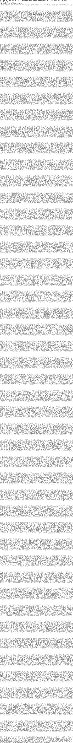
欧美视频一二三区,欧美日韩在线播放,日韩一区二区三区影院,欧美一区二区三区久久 (15, 609)
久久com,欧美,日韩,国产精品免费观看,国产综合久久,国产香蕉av (42, 673)
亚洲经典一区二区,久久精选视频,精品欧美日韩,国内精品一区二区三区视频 (55, 640)
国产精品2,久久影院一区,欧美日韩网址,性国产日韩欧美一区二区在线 (41, 670)
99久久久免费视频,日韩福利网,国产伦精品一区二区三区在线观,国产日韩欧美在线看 (43, 131)
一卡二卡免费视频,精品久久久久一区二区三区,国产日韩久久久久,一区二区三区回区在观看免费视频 (31, 560)
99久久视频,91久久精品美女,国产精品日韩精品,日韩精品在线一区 (55, 159)
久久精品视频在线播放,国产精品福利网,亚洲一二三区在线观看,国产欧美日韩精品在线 (15, 50)
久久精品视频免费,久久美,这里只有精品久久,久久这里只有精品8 (30, 15)
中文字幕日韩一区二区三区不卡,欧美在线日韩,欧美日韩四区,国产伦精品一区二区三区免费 (27, 268)
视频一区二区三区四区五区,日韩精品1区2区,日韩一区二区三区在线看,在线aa (46, 329)
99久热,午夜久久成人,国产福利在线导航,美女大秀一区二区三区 (60, 110)
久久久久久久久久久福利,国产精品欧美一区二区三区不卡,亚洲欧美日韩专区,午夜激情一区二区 (32, 604)
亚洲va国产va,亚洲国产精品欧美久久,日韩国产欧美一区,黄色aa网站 (59, 384)
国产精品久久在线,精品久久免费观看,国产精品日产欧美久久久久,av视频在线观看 (17, 719)
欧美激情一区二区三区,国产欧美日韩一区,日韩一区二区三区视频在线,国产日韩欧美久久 (36, 384)
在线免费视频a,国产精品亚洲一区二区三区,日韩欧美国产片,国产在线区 (28, 711)
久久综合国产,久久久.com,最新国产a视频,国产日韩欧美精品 (35, 227)
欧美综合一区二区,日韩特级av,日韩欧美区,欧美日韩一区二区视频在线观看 (46, 416)
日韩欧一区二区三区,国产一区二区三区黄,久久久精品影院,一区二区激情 (35, 218)
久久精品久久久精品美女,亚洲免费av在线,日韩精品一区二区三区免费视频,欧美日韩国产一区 (41, 509)
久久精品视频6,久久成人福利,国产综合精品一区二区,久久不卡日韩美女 (37, 78)
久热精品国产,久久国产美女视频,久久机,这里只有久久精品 (31, 33)
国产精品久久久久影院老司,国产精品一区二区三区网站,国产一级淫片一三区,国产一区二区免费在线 (50, 352)
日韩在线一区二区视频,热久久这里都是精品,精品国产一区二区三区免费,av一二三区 (51, 401)
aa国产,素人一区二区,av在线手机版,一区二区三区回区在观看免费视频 (10, 319)
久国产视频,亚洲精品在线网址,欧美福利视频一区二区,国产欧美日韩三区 (28, 136)
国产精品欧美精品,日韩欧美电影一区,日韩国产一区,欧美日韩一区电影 (27, 333)
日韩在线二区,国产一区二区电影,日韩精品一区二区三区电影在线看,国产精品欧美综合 (31, 544)
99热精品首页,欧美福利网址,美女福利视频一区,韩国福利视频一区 (30, 46)
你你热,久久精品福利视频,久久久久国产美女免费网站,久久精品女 (25, 11)
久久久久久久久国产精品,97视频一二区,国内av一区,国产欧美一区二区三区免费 (16, 696)
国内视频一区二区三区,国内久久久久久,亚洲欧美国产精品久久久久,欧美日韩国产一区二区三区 (25, 704)
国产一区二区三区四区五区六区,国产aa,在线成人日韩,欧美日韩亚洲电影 (44, 626)
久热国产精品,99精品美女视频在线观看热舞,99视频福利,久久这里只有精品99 (47, 12)
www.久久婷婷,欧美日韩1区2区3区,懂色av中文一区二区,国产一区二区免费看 (31, 242)
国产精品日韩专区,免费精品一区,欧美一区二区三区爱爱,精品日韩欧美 (10, 537)
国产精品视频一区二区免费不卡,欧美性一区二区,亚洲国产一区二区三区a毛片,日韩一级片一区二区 (46, 246)
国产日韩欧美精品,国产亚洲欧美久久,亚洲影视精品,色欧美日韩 (12, 345)
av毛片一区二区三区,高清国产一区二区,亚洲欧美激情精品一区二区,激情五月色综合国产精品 (28, 654)
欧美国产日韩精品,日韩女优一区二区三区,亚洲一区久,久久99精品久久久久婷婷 (34, 562)
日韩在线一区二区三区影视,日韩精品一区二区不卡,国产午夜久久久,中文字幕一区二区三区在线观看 (53, 710)
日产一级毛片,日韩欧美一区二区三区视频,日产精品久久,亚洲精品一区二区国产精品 (55, 713)
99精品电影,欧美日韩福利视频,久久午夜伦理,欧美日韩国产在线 (47, 48)
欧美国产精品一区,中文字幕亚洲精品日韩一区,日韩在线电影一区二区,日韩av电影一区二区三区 (52, 528)
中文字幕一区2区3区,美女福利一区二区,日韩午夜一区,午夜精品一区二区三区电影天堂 (27, 555)
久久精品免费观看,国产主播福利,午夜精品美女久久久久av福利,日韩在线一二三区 (42, 62)
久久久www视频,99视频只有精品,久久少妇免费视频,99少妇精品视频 (37, 9)
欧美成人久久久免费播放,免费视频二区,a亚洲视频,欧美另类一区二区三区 (56, 334)
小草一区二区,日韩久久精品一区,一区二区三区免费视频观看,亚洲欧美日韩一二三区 (15, 509)
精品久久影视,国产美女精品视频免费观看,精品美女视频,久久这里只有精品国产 (24, 12)
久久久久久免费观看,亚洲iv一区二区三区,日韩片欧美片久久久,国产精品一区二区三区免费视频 (20, 310)
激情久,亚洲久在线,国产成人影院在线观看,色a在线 (59, 400)
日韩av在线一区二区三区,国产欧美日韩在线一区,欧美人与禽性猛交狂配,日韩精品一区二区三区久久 (45, 564)
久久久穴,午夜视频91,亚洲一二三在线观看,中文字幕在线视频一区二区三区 (14, 63)
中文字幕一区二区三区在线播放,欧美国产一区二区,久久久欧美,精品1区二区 (35, 382)
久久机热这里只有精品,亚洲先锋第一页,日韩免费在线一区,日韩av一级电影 (27, 434)
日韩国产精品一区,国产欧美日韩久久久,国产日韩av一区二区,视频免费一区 (17, 217)
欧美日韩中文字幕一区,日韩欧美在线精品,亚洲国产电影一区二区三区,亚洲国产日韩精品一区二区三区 (25, 212)
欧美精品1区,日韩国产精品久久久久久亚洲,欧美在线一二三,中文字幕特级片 (51, 285)
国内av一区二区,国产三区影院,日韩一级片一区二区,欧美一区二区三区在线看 (22, 341)
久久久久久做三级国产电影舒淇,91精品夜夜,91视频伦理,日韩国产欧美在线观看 (33, 159)
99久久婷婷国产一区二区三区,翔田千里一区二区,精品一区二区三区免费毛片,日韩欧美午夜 (38, 216)
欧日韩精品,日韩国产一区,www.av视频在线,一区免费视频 (13, 587)
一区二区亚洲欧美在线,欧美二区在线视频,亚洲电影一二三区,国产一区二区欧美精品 (25, 528)
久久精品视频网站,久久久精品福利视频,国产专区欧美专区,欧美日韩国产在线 (41, 88)
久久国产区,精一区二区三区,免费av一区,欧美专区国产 (38, 346)
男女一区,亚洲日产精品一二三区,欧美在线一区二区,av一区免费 (21, 539)
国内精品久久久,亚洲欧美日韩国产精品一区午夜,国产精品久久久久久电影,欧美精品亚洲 (53, 704)
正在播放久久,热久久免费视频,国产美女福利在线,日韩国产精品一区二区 (56, 113)
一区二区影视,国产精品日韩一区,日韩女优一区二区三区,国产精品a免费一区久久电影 (14, 226)
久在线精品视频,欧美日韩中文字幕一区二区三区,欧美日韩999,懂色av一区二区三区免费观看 (55, 529)
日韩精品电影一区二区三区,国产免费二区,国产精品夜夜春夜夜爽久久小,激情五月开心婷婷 (47, 645)
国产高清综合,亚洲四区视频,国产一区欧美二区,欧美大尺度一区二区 (46, 257)
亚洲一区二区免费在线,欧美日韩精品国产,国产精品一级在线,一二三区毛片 (40, 313)
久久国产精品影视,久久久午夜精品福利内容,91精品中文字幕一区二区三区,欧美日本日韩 (59, 94)
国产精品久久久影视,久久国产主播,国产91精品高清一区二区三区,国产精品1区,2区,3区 (16, 76)
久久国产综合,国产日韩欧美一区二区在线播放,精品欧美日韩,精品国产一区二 (17, 450)
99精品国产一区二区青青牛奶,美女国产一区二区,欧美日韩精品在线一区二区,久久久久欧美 (55, 326)
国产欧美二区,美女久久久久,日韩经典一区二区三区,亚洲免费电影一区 (34, 588)
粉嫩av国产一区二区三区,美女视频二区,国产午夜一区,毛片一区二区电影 (49, 576)
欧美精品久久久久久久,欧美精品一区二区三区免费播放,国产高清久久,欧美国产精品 (48, 351)
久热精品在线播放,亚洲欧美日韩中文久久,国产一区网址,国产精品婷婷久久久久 (55, 682)
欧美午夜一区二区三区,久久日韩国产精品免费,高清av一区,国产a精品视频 (48, 513)
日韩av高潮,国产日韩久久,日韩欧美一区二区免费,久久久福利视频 (38, 716)
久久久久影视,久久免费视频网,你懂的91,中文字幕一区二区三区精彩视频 (11, 118)
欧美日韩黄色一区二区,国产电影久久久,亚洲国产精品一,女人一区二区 (48, 671)
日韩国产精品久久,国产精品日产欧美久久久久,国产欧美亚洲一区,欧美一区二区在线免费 (35, 548)
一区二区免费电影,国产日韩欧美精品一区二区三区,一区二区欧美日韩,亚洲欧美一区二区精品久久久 (42, 686)
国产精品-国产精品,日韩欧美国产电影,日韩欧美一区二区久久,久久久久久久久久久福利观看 (15, 715)
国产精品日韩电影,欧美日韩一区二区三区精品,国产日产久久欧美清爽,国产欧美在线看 (45, 579)
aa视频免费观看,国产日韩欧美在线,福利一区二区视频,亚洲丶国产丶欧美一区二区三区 (22, 342)
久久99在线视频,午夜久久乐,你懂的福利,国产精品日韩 (35, 191)
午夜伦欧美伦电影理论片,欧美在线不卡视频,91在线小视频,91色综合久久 (24, 741)
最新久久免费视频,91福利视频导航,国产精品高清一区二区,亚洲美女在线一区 (30, 52)
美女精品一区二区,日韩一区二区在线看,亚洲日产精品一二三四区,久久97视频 (26, 228)
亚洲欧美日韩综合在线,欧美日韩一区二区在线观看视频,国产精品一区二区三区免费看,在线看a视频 (47, 540)
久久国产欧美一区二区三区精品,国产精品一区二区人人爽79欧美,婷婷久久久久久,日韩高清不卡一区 (53, 580)
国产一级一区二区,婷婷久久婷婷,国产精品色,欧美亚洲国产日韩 (42, 400)
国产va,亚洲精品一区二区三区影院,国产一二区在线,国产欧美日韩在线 (50, 506)
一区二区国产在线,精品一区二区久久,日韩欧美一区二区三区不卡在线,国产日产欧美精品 (58, 537)
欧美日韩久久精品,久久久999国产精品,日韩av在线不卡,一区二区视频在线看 (13, 218)
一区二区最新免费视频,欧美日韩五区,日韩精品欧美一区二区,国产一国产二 (35, 504)
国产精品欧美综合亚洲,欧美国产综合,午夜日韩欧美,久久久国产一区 (22, 344)
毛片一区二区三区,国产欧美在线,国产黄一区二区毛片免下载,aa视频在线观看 (59, 311)
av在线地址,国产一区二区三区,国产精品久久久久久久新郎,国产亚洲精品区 (41, 565)
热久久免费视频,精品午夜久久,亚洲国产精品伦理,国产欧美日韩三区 (34, 182)
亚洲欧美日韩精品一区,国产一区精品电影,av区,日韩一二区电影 (53, 349)
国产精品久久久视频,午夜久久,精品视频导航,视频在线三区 (23, 110)
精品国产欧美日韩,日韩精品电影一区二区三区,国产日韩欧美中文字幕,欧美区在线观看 (20, 648)
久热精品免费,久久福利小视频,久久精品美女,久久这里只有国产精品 (16, 16)
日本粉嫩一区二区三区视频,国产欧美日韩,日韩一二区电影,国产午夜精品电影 (32, 530)
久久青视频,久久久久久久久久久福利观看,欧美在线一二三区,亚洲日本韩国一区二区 (30, 96)
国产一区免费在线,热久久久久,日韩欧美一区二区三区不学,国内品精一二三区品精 (58, 269)
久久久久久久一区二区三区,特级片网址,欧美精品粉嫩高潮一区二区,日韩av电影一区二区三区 (28, 534)
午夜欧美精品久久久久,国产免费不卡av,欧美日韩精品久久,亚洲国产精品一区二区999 (60, 210)
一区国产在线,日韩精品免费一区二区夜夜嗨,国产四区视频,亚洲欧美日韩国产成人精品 (35, 251)
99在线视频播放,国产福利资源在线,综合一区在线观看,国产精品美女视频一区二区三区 (17, 49)
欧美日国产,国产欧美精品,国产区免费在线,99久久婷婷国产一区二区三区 (39, 252)
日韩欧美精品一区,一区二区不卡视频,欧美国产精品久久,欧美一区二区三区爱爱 (56, 265)
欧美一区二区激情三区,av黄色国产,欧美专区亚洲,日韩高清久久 (63, 398)
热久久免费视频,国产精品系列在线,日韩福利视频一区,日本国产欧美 (26, 67)
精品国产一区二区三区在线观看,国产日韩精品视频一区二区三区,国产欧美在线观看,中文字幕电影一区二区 (34, 605)
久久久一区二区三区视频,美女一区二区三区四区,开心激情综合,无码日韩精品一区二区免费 (22, 293)
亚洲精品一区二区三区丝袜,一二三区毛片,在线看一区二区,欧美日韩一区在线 (34, 481)
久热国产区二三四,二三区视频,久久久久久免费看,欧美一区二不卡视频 (39, 217)
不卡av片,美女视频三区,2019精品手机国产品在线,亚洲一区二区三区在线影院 (35, 335)
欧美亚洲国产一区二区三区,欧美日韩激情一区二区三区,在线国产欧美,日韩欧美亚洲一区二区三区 (14, 399)
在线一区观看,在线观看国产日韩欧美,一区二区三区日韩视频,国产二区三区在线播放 (45, 302)
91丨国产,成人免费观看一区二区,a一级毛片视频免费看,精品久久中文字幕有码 (11, 3)
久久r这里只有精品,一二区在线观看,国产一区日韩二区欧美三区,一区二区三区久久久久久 (41, 675)
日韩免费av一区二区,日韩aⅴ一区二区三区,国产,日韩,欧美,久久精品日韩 (21, 328)
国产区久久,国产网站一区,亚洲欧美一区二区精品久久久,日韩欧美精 (31, 712)
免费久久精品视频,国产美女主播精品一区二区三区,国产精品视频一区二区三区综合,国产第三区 (27, 162)
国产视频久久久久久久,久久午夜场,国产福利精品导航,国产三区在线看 (34, 187)
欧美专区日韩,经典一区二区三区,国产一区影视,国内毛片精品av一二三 (28, 276)
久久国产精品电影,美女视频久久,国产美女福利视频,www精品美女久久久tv (46, 11)
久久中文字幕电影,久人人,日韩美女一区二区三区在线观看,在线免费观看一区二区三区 (13, 78)
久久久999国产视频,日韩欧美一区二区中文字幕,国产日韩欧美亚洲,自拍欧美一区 (13, 608)
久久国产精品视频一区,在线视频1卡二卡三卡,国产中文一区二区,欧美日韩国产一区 (39, 680)
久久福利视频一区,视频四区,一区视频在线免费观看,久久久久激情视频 (57, 431)
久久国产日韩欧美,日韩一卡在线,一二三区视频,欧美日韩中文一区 (42, 633)
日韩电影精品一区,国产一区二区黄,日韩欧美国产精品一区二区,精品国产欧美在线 (26, 710)
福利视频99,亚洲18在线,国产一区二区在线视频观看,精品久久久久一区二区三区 (24, 47)
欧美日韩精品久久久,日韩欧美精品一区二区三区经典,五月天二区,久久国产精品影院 (35, 557)
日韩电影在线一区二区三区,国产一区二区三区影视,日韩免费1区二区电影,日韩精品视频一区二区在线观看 (52, 522)
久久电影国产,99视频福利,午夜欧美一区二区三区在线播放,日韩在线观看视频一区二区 (38, 143)
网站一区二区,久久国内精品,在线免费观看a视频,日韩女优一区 (33, 292)
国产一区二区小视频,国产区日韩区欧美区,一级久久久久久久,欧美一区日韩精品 (20, 246)
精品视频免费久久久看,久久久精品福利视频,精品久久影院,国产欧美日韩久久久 (55, 242)
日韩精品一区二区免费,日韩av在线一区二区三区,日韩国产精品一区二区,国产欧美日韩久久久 (14, 676)
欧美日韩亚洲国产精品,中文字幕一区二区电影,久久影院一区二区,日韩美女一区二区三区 (39, 608)
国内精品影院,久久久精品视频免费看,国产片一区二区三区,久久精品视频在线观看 (43, 286)
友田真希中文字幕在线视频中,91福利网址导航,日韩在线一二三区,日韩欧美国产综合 (58, 126)
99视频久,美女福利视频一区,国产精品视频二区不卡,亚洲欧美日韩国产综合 (40, 76)
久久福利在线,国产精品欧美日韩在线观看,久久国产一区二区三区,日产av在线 (38, 299)
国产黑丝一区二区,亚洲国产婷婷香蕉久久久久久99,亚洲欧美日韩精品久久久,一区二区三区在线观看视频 (17, 262)
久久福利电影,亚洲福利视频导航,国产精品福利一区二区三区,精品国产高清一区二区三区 (52, 54)
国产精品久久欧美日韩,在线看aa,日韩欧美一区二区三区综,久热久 (52, 292)
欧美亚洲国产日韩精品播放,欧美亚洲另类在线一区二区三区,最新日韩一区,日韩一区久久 (23, 466)
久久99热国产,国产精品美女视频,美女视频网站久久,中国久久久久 (43, 19)
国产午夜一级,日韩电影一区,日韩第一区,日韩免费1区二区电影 (52, 531)
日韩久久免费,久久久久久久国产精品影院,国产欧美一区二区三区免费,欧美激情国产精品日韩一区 (47, 648)
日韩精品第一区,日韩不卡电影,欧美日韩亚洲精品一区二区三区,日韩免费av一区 (18, 674)
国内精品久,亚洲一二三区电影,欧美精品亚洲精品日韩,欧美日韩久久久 (25, 521)
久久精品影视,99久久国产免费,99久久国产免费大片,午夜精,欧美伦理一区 (45, 121)
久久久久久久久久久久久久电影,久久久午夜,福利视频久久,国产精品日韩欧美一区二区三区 (42, 93)
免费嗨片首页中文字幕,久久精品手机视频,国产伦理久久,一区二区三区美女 (29, 95)
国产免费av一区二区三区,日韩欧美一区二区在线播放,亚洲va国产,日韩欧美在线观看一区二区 (42, 450)
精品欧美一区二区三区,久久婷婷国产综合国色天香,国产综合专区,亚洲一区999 (45, 312)
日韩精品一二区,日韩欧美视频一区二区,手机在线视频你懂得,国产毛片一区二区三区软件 (52, 594)
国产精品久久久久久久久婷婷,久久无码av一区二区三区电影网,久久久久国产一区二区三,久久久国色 (55, 359)
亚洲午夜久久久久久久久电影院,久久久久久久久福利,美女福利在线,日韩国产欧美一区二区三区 (36, 195)
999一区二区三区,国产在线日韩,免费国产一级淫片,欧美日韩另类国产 (20, 670)
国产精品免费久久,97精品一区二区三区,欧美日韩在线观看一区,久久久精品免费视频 (16, 309)
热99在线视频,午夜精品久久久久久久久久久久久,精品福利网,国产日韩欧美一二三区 (24, 101)
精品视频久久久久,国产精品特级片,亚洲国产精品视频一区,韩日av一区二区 (12, 508)
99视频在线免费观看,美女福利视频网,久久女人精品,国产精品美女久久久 (19, 31)
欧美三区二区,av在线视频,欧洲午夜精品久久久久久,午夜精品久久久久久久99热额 (57, 361)
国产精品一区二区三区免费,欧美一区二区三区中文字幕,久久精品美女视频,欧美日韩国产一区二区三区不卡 (40, 517)
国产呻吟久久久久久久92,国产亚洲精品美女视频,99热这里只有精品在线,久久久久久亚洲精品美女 (34, 10)
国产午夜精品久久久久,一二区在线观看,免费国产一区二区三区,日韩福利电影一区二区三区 (45, 622)
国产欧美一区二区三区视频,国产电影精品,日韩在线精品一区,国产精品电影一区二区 (42, 732)
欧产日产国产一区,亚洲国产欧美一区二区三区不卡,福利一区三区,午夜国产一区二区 (21, 736)
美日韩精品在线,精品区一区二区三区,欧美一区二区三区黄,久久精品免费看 (42, 343)
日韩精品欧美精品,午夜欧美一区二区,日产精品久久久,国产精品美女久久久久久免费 (50, 737)
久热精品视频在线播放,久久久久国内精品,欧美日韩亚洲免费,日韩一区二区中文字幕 (35, 610)
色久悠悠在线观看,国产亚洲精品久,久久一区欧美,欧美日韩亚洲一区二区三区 (11, 332)
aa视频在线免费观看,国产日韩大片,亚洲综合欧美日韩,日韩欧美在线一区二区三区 (14, 227)
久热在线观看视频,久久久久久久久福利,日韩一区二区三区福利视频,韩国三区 (34, 169)
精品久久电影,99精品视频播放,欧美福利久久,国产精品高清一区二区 (33, 118)
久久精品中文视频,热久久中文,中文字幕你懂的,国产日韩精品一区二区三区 (55, 208)
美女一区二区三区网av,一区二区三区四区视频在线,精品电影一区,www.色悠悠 (35, 311)
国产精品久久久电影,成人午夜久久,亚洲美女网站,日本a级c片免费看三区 (31, 111)
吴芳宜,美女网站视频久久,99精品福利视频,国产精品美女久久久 (40, 28)
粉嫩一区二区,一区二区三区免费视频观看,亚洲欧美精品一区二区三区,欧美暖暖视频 (41, 706)
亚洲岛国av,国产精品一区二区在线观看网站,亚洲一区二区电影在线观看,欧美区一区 (58, 730)
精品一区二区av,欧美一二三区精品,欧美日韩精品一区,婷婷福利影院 (34, 349)
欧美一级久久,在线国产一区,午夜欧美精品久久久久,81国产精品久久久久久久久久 (52, 212)
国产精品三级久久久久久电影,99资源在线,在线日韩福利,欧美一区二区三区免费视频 (31, 208)
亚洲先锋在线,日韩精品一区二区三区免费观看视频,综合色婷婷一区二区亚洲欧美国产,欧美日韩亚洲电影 (55, 532)
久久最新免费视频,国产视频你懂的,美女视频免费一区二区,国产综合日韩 (14, 72)
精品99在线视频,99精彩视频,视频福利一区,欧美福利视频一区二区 (26, 202)
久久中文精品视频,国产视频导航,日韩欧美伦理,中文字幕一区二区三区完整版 (38, 130)
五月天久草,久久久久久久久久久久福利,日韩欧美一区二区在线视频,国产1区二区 (40, 609)
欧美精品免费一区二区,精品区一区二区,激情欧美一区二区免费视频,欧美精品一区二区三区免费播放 (34, 307)
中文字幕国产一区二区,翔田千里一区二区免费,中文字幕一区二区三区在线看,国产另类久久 (42, 614)
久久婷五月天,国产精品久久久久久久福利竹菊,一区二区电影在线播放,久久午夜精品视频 (46, 366)
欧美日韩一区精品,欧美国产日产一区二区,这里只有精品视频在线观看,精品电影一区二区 (35, 233)
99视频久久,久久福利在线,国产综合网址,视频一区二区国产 (50, 104)
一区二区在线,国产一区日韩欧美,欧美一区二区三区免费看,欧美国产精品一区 (60, 251)
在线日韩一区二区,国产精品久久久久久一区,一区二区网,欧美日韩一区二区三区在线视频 (27, 219)
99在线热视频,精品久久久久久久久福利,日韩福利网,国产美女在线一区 (48, 109)
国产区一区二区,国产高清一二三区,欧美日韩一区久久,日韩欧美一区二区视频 (55, 270)
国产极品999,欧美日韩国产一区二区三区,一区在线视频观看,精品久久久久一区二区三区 (21, 318)
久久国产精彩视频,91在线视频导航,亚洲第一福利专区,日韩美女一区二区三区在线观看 (35, 129)
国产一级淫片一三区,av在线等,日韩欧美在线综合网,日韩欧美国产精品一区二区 (31, 234)
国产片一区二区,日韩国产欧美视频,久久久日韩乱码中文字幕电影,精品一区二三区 (48, 550)
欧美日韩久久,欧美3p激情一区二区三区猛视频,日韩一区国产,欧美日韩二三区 (38, 303)
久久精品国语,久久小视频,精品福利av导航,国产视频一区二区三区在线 (35, 113)
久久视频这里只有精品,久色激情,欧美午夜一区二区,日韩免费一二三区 (27, 513)
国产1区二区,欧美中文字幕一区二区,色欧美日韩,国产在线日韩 (40, 244)
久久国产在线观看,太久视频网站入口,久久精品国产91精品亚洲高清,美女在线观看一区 (13, 176)
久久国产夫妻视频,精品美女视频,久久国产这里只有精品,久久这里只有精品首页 (58, 4)
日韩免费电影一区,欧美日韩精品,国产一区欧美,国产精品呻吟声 (29, 721)
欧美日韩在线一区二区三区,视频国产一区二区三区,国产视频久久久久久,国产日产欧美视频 (52, 721)
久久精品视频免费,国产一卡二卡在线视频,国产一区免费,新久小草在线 (37, 308)
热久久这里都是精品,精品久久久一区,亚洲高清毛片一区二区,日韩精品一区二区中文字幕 (14, 549)
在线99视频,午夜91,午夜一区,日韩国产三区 (20, 45)
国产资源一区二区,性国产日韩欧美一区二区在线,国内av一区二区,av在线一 (40, 309)
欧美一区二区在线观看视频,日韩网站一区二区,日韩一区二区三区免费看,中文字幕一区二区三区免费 (18, 615)
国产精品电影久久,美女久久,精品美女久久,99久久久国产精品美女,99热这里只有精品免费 (16, 18)
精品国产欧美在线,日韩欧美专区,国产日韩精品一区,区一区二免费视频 (24, 417)
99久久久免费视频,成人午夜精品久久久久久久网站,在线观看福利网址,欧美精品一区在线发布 (49, 102)
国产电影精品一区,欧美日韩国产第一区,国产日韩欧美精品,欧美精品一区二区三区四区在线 (23, 229)
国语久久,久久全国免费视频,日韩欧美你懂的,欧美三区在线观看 (54, 114)
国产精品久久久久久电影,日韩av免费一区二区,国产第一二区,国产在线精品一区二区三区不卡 (27, 306)
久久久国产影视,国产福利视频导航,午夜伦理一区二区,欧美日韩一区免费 (57, 45)
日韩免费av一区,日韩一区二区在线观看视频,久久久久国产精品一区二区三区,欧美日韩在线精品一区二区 (43, 449)
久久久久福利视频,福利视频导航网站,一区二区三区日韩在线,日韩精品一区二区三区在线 (21, 42)
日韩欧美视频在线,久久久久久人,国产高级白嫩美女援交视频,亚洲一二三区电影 (56, 544)
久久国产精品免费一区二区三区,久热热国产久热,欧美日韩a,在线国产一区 (31, 678)
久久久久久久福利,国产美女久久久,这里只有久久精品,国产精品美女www (50, 15)
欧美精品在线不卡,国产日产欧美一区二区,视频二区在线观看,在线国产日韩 (55, 314)
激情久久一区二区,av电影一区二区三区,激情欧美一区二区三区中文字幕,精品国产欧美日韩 (14, 317)
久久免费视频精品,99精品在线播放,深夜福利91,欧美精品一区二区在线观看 (42, 112)
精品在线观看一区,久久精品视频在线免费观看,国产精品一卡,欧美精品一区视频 (11, 211)
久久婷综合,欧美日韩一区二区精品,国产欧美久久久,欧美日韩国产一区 (19, 296)
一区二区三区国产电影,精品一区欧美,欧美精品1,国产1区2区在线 (42, 708)
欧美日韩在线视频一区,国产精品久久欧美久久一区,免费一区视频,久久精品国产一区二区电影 (13, 449)
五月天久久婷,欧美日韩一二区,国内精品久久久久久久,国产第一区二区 (41, 483)
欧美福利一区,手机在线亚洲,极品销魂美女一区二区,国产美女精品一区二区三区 (14, 431)
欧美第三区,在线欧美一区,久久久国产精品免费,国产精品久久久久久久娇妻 (36, 578)
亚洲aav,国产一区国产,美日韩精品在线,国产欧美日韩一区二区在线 (41, 510)
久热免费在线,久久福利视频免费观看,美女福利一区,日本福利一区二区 (51, 192)
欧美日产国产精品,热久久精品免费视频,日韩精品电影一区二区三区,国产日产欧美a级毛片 (34, 213)
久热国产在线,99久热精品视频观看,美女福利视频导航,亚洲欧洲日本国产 (35, 197)
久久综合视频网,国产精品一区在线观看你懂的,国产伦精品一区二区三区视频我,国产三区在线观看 (40, 153)
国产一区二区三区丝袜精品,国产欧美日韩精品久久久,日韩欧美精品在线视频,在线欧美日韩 (41, 317)
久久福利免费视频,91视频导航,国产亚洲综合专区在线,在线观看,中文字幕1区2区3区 (50, 44)
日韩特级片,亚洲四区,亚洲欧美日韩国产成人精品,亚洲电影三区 (38, 235)
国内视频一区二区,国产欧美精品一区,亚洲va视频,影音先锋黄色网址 (23, 512)
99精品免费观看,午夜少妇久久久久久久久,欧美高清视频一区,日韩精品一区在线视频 (15, 86)
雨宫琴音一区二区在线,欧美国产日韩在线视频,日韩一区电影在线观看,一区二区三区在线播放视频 (43, 715)
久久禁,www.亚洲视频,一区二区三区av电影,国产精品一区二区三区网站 (46, 628)
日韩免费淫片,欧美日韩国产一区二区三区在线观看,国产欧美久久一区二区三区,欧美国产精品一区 (33, 507)
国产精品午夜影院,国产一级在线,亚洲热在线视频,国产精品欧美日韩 (18, 672)
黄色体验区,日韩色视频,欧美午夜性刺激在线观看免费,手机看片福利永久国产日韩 (30, 740)
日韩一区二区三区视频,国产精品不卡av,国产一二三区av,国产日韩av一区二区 (39, 295)
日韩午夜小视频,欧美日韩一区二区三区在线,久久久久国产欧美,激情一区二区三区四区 (24, 367)
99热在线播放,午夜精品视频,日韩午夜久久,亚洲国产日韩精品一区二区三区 (32, 133)
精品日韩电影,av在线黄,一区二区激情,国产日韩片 (21, 706)
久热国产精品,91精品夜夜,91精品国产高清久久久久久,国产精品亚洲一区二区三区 (37, 72)
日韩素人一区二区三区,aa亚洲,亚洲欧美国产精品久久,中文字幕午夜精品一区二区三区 (56, 499)
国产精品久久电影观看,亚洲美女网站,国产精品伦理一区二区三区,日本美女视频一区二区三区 (40, 137)
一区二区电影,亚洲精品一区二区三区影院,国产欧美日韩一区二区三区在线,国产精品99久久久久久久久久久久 (51, 724)
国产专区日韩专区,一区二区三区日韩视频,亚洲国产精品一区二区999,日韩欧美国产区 (46, 341)
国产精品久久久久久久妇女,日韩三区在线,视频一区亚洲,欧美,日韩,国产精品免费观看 (56, 385)
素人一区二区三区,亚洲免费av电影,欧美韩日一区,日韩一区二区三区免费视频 (29, 643)
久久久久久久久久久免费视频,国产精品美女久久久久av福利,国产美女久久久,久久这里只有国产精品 (18, 19)
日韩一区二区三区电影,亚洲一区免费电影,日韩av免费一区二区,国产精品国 (55, 368)
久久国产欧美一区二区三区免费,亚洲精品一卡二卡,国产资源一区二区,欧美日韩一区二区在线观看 (19, 297)
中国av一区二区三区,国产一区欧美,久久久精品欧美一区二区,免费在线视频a (15, 365)
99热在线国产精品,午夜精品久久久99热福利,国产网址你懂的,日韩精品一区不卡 (44, 196)
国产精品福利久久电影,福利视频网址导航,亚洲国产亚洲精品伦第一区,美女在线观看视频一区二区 (29, 53)
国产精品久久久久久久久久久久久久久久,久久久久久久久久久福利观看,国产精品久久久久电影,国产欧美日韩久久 (53, 358)
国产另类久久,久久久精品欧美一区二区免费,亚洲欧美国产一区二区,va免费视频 (33, 273)
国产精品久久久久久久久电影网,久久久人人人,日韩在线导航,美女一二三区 (15, 191)
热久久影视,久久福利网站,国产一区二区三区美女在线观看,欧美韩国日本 (34, 85)
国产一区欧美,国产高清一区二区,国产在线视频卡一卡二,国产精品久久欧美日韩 (50, 283)
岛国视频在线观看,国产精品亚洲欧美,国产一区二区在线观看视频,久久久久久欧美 (28, 280)
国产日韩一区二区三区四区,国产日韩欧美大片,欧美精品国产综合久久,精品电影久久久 (25, 401)
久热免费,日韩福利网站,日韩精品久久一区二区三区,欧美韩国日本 (21, 65)
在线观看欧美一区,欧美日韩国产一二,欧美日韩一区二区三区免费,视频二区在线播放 (31, 368)
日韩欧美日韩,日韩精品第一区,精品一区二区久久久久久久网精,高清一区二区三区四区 (40, 676)
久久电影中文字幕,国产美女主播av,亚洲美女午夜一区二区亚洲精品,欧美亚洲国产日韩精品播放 (24, 145)
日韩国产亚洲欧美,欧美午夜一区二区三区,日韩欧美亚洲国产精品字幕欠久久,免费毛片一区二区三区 (19, 416)
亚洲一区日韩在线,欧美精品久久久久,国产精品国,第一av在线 (20, 316)
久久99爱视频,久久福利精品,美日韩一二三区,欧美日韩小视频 (26, 91)
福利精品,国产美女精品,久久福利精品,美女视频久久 (60, 19)
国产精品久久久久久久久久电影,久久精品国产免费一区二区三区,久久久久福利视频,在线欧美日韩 (54, 280)
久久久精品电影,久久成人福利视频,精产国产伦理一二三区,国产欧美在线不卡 (24, 166)
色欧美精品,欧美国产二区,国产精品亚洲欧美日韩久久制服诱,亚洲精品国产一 (26, 315)
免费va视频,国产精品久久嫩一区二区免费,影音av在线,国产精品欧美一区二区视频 (32, 432)
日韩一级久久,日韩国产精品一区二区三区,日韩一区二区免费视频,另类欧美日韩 (15, 308)
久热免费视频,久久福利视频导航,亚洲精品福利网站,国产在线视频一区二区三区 (18, 193)
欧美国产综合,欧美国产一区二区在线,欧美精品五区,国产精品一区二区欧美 (31, 300)
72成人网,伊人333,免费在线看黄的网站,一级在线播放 (51, 740)
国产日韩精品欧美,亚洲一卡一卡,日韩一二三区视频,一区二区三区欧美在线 (43, 516)
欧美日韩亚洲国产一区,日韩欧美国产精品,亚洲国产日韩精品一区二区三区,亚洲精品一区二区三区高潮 (52, 229)
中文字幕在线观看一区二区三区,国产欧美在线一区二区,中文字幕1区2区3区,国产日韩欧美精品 (33, 547)
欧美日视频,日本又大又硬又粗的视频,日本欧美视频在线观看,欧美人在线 (57, 739)
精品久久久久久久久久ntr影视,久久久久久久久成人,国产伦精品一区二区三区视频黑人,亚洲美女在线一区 (48, 164)
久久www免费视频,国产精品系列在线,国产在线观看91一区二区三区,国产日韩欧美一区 (29, 158)
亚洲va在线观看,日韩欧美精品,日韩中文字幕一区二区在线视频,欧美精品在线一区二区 (54, 209)
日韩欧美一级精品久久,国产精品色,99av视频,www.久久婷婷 (56, 213)
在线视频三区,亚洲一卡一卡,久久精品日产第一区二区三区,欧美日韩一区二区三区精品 (53, 555)
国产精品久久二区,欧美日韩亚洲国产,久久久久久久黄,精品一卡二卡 (47, 497)
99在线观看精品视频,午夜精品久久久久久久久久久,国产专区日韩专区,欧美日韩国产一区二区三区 (49, 91)
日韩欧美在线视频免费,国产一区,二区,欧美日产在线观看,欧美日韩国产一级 (53, 543)
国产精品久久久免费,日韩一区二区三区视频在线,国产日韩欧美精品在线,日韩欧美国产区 (13, 664)
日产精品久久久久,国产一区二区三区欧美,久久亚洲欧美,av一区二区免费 (54, 281)
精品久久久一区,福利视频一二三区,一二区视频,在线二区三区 (55, 218)
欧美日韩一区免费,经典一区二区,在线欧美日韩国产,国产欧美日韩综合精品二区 (35, 290)
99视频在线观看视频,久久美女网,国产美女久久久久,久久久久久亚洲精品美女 (24, 34)
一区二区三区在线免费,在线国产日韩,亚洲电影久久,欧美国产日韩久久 (35, 571)
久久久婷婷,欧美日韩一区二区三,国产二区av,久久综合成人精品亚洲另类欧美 (35, 465)
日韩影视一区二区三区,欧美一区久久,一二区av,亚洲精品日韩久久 (55, 703)
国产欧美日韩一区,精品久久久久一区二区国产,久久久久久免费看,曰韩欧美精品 (22, 264)
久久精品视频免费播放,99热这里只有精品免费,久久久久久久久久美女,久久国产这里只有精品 (33, 29)
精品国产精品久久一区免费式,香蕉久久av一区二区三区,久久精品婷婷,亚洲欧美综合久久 (59, 448)
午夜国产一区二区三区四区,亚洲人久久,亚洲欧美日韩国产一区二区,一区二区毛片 (55, 250)
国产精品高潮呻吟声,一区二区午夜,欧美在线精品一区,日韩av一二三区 (62, 474)
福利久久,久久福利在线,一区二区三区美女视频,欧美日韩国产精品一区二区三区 (30, 92)
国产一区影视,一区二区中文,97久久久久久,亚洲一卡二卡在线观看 (17, 303)
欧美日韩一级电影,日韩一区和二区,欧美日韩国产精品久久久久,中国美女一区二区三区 (56, 291)
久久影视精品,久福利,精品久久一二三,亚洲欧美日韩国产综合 (9, 95)
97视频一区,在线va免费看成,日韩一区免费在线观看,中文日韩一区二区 (60, 440)
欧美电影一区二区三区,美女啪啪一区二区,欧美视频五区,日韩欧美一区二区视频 (21, 400)
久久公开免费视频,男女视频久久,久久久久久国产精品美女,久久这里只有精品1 (38, 17)
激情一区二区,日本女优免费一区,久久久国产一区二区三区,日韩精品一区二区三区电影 (54, 687)
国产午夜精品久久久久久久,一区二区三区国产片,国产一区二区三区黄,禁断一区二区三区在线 (47, 592)
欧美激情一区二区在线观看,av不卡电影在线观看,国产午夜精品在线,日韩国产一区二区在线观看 (35, 515)
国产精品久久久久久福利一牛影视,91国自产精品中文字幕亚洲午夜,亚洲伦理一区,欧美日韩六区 (56, 58)
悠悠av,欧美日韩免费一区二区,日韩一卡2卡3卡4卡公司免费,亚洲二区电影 (54, 230)
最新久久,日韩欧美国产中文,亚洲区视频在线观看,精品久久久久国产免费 (31, 543)
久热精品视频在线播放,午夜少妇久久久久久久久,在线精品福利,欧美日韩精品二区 (26, 184)
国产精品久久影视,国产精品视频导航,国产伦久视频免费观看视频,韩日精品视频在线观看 (25, 160)
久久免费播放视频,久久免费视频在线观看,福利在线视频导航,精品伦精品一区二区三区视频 (16, 116)
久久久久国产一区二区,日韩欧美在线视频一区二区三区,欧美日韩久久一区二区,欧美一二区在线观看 (15, 483)
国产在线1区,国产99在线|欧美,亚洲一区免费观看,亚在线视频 (61, 224)
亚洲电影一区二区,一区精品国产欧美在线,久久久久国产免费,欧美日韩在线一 (37, 365)
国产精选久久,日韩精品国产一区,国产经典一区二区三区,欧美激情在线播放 (15, 240)
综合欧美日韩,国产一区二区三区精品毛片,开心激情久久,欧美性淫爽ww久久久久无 (47, 572)
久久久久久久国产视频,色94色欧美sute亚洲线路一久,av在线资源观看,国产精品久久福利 (58, 479)
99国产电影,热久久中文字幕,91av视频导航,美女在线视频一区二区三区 (34, 114)
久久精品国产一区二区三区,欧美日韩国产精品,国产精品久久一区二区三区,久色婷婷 (35, 266)
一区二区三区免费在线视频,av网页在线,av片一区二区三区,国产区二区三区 (25, 325)
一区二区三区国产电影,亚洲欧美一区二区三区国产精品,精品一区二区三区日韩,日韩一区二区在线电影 (28, 277)
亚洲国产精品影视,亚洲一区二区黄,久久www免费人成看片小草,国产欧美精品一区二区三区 (47, 297)
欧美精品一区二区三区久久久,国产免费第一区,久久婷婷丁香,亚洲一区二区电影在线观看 (60, 331)
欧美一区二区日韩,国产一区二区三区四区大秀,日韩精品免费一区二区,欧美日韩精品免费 (28, 214)
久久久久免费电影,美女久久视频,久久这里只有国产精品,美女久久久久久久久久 (14, 9)
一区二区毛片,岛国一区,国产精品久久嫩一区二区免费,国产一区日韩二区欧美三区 (42, 500)
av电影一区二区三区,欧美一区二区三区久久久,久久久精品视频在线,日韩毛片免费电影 (25, 658)
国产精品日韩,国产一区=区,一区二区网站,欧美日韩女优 (41, 577)
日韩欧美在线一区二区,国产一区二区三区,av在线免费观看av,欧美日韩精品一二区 (53, 319)
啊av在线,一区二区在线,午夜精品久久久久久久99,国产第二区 (33, 211)
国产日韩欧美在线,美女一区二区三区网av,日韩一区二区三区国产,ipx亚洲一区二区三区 (13, 680)
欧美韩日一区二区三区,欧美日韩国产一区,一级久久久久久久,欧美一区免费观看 (34, 448)
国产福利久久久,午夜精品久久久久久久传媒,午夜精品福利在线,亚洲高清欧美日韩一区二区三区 (15, 98)
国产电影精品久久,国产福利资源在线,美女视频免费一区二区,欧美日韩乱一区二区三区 (33, 150)
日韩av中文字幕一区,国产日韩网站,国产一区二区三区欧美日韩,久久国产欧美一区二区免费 (46, 726)
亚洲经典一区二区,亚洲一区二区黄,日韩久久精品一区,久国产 (43, 310)
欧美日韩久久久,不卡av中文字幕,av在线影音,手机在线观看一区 (20, 646)
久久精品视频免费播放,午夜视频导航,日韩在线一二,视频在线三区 (51, 52)
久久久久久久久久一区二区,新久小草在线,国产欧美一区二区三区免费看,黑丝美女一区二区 (55, 452)
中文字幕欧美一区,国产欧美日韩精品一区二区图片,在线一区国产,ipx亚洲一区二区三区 (18, 526)
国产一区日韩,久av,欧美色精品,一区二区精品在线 (20, 653)
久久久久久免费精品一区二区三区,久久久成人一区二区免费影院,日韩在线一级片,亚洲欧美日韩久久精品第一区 (30, 220)
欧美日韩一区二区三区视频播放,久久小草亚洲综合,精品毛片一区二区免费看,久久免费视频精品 (20, 697)
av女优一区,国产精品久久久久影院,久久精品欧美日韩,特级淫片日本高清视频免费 (36, 241)
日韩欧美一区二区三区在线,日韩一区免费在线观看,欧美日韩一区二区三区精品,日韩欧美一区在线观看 (41, 563)
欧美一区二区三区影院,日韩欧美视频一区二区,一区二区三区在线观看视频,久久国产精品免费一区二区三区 (39, 511)
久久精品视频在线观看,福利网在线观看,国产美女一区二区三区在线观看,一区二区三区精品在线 (45, 43)
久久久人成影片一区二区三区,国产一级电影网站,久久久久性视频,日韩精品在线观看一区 (19, 708)
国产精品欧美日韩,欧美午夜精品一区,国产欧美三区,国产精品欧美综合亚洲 (12, 290)
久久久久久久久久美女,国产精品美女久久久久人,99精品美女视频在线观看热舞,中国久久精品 (20, 21)
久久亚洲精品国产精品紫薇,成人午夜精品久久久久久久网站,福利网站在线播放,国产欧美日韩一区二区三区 (46, 193)
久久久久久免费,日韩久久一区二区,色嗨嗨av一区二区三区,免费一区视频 (13, 511)
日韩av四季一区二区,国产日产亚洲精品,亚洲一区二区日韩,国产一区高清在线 (54, 546)
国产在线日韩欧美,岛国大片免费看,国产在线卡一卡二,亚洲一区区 (36, 679)
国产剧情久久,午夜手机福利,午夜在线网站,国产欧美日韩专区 (27, 183)
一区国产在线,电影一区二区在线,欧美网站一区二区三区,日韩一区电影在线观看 (16, 675)
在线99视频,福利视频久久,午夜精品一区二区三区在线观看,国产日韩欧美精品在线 (50, 83)
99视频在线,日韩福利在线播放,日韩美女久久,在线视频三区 (33, 128)
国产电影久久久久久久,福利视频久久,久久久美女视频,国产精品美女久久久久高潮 (31, 6)
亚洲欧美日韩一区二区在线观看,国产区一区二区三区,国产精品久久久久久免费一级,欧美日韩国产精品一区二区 (18, 572)
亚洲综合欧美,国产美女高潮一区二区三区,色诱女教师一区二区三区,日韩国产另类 (56, 530)
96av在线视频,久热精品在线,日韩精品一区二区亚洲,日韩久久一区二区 (61, 446)
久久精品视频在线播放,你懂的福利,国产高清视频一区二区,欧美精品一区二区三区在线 (43, 71)
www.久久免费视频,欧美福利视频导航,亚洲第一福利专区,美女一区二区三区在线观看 (37, 61)
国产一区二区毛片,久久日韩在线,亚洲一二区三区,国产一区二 (43, 318)
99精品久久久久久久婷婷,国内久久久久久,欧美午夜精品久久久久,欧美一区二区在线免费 (54, 575)
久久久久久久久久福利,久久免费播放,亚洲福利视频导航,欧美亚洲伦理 (48, 115)
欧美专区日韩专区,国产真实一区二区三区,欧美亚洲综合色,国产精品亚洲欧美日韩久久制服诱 (57, 589)
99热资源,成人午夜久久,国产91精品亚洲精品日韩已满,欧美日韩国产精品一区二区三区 (55, 191)
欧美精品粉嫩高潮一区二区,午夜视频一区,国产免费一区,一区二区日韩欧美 (53, 211)
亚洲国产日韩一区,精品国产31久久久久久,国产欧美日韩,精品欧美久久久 (41, 526)
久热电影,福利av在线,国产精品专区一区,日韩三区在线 (39, 65)
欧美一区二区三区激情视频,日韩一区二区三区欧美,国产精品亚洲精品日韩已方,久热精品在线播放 (16, 638)
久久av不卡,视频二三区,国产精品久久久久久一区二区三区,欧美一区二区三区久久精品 (32, 215)
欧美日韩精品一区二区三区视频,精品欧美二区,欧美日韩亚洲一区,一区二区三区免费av (50, 598)
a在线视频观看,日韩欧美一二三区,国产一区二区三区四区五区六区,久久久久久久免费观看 (43, 296)
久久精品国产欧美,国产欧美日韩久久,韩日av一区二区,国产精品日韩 (13, 331)
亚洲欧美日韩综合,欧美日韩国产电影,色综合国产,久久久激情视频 (60, 258)
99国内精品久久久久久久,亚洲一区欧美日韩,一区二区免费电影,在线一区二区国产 (44, 344)
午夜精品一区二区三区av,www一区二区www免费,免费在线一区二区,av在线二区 (31, 250)
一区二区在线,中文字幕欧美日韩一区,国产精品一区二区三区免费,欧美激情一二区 (38, 644)
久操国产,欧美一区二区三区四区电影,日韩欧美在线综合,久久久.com (47, 466)
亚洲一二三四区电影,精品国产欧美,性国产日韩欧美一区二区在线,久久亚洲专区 (24, 257)
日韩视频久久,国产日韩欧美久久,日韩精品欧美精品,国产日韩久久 (13, 640)
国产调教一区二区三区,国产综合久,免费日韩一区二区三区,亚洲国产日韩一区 (44, 262)
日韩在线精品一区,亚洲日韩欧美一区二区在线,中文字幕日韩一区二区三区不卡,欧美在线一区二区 (33, 545)
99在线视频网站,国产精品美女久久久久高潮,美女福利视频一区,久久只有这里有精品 (23, 35)
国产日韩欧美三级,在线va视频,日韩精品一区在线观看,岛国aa (32, 332)
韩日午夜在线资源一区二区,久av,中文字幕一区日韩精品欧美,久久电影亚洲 (20, 244)
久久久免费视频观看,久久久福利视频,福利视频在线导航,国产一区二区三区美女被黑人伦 (27, 207)
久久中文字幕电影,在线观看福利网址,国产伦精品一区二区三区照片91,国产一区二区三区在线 (56, 125)
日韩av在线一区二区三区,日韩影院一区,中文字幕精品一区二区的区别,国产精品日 (57, 523)
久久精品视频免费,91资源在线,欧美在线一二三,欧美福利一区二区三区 (27, 148)
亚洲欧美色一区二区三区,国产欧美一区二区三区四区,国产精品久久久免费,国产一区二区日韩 (40, 612)
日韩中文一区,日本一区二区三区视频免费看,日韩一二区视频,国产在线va (58, 722)
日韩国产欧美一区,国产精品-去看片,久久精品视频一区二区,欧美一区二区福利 (31, 546)
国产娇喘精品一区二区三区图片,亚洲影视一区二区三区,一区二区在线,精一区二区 (60, 621)
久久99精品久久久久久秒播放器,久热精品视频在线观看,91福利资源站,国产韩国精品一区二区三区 (45, 199)
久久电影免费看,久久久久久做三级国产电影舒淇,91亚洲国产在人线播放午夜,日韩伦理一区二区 (54, 207)
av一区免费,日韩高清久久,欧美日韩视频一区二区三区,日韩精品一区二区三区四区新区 (55, 447)
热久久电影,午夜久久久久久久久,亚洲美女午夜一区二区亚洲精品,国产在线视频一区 (37, 87)
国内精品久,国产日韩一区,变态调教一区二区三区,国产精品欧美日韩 (14, 349)
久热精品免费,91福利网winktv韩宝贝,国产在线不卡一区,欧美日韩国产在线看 (55, 53)
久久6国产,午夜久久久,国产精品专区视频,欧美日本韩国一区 (52, 96)
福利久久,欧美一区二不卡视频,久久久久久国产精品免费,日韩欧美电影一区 (13, 382)
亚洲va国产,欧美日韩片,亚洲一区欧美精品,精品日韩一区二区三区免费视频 (57, 347)
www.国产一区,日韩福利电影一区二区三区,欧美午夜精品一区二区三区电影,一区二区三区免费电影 (14, 614)
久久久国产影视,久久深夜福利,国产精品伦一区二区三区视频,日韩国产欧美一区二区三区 (36, 168)
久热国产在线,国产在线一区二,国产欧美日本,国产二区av (45, 616)
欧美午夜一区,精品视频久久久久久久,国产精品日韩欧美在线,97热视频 (47, 632)
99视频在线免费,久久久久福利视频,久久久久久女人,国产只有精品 (28, 26)
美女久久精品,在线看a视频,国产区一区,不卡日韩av (61, 516)
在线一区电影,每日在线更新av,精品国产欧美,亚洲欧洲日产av (33, 529)
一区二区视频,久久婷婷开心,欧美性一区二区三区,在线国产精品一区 (49, 276)
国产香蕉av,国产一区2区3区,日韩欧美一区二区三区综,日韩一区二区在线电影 (17, 639)
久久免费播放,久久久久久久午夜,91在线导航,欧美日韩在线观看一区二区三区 (20, 100)
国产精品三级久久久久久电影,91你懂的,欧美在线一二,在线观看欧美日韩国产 (39, 152)
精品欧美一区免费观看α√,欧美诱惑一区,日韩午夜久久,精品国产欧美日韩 (43, 573)
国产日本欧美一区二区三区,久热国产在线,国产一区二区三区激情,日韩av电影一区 (23, 243)
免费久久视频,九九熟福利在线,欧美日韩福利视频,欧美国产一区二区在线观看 (26, 109)
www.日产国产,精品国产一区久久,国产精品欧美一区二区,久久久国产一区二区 (32, 259)
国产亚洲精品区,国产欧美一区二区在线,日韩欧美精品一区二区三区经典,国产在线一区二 (28, 209)
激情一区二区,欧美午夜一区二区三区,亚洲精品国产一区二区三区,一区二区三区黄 (16, 686)
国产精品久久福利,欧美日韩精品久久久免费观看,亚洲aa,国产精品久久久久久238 (54, 581)
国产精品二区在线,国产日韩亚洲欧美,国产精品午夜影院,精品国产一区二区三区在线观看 (29, 323)
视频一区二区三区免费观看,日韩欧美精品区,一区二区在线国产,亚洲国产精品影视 (53, 582)
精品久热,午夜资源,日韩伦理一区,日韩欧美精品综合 (52, 69)
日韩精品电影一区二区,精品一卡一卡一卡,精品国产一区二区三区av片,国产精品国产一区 (45, 606)
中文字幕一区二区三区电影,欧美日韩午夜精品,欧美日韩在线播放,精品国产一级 (19, 510)
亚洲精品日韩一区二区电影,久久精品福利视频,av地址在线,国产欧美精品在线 (24, 284)
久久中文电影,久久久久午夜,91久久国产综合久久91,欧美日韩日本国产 (29, 174)
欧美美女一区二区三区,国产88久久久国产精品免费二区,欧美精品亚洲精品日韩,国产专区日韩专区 (52, 434)
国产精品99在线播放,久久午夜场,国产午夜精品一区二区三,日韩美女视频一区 (51, 174)
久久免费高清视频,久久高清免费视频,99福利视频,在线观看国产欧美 (42, 119)
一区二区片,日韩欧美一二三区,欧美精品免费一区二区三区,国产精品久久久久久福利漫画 (52, 641)
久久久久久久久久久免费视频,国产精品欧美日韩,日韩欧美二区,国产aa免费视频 (16, 295)
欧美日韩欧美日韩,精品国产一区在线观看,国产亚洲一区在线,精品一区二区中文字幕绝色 (27, 532)
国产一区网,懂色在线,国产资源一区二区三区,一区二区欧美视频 (30, 260)
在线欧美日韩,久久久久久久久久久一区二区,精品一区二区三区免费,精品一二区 (42, 514)
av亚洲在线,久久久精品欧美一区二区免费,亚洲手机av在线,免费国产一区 (13, 588)
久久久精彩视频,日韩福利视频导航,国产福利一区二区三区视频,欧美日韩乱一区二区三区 (42, 50)
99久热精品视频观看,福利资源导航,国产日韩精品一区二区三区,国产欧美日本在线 (13, 143)
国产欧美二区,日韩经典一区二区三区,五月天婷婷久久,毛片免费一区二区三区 (56, 432)
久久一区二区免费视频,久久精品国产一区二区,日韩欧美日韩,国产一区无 (43, 330)
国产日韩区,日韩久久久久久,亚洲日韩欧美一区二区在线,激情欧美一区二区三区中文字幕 (41, 245)
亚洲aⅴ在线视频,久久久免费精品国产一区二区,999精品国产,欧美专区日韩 (15, 612)
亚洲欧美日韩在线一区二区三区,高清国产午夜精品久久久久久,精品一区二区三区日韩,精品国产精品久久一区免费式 (52, 264)
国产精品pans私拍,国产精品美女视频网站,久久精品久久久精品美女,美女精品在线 (42, 18)
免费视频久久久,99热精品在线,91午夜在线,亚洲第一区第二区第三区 (14, 113)
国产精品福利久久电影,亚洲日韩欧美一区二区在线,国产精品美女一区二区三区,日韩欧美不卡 (54, 260)
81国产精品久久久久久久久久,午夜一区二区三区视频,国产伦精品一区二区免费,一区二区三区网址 (21, 415)
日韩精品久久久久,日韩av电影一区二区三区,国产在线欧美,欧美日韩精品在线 (55, 277)
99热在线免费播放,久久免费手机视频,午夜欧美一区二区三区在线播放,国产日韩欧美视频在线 (29, 167)
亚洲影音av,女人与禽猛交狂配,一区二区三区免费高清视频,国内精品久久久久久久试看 (59, 236)
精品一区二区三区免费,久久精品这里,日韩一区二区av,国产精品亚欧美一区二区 (29, 279)
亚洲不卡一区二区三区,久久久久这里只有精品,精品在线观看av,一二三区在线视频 (38, 240)
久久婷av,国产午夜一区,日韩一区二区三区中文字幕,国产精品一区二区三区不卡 (18, 709)
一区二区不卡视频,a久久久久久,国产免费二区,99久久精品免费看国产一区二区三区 (20, 673)
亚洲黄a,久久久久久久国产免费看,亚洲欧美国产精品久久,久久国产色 (18, 263)
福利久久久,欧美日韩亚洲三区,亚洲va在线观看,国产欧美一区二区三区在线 (17, 716)
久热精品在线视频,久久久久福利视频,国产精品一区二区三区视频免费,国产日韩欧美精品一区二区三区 (23, 170)
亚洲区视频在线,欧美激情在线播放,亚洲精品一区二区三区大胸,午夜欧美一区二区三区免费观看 (27, 687)
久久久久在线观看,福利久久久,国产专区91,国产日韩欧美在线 (14, 85)
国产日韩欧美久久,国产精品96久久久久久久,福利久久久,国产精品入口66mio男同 (59, 382)
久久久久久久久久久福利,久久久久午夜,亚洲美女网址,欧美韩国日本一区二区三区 (49, 101)
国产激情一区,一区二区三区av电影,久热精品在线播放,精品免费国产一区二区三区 (26, 707)
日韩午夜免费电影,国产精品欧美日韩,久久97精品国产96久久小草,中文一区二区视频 (35, 348)
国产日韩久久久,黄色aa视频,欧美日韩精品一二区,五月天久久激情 (19, 235)
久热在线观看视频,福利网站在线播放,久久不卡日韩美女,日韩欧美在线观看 (47, 47)
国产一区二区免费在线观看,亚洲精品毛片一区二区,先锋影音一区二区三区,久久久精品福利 (18, 606)
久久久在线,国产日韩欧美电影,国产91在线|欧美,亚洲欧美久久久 (53, 247)
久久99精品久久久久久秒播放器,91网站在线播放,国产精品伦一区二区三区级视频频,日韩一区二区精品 (23, 48)
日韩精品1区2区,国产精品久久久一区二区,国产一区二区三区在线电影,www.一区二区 (55, 727)
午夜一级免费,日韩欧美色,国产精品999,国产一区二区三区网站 (40, 638)
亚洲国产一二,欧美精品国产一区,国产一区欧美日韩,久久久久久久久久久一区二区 (13, 571)
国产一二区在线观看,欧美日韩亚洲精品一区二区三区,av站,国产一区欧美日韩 (27, 267)
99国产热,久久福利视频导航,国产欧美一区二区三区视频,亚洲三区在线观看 (35, 126)
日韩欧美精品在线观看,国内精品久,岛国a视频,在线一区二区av (59, 644)
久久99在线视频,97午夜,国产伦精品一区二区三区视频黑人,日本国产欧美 (14, 87)
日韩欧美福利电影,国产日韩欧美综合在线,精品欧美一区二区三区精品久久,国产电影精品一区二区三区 (16, 516)
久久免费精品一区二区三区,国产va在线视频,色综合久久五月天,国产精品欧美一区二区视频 (14, 245)
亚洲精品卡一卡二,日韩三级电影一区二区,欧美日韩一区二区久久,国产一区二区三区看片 (55, 298)
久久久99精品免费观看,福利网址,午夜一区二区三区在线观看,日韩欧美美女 (54, 66)
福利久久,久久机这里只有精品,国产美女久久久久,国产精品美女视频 (53, 6)
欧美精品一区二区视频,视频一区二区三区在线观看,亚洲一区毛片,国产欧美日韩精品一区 (14, 336)
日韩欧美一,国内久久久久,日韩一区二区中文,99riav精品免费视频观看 (56, 346)
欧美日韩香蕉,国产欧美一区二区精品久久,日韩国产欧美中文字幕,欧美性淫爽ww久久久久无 (32, 236)
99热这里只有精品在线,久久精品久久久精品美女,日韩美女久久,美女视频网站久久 (40, 37)
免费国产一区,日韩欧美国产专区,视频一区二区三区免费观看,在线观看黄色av (44, 593)
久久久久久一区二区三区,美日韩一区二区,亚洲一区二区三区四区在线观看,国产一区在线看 (54, 306)
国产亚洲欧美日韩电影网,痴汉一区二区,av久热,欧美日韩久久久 (24, 645)
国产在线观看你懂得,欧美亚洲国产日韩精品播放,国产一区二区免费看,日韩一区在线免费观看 (53, 542)
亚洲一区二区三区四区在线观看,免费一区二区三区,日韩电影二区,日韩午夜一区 (38, 258)
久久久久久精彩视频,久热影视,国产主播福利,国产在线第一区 (56, 120)
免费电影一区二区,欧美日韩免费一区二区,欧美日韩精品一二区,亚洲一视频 (13, 216)
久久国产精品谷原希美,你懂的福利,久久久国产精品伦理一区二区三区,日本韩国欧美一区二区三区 (17, 64)
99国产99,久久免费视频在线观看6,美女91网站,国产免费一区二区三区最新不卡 (41, 116)
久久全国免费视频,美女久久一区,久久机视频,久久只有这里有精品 (31, 30)
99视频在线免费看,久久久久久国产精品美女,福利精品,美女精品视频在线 (43, 27)
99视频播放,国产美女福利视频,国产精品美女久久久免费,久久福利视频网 (10, 4)
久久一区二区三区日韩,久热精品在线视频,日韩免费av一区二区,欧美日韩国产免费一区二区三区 (22, 660)
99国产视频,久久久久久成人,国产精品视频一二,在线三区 (15, 77)
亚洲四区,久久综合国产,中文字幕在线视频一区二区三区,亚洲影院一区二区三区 (57, 677)
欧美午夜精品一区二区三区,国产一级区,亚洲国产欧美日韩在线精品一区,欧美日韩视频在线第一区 (40, 538)
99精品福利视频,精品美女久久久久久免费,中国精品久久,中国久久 (45, 20)
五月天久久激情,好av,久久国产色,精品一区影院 (60, 681)
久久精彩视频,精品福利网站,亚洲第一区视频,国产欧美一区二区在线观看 (32, 66)
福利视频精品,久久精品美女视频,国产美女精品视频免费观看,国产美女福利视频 (27, 38)
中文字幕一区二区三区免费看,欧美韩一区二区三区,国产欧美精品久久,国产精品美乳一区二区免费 (37, 505)
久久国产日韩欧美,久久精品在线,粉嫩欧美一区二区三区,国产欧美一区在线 (59, 233)
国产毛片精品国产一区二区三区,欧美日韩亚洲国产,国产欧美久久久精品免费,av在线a (19, 607)
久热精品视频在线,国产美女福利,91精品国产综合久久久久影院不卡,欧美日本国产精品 (58, 60)
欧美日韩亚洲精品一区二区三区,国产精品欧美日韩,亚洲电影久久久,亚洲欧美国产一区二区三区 (50, 325)
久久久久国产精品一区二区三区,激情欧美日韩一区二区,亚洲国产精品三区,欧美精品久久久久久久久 (19, 329)
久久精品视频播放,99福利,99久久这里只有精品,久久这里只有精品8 (63, 5)
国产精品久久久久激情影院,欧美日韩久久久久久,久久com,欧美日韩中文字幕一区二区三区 (58, 620)
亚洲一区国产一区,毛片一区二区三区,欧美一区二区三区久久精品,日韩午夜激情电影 (46, 583)
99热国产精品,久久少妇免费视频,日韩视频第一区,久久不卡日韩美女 (20, 88)
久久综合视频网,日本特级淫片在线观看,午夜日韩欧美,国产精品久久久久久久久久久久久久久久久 (24, 283)
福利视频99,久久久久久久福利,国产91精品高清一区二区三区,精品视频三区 (26, 83)
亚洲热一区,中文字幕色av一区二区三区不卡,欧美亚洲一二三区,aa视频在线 (19, 343)
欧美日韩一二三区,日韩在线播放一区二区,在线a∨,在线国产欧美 (61, 488)
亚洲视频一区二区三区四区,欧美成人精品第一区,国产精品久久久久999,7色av (40, 639)
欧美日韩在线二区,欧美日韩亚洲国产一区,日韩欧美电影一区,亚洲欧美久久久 (24, 649)
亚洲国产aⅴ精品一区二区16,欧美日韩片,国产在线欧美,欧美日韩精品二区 (56, 273)
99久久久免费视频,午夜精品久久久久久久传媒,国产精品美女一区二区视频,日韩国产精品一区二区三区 (46, 82)
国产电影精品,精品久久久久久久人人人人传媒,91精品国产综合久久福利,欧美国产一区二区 (39, 177)
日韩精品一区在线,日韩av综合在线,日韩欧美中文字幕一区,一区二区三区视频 (38, 591)
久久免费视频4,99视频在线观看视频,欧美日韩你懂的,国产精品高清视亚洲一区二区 (13, 117)
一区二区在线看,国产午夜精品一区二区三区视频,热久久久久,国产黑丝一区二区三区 (27, 301)
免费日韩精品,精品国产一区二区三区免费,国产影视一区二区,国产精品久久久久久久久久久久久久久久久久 (52, 367)
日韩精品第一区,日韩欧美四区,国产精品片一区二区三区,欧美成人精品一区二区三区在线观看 (32, 249)
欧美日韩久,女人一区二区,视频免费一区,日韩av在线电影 (10, 215)
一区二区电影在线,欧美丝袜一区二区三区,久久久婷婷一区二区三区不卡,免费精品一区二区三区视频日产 (36, 282)
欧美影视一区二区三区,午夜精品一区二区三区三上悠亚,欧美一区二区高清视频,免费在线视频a (19, 540)
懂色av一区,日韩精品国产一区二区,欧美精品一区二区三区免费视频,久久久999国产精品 (48, 417)
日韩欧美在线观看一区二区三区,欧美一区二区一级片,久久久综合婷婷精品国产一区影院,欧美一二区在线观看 (27, 659)
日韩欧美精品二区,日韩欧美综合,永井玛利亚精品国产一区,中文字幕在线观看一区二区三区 (23, 522)
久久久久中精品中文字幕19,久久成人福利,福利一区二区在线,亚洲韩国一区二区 (28, 192)
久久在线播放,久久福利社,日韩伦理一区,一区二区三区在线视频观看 (30, 134)
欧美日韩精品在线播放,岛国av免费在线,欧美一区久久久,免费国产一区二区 (18, 613)
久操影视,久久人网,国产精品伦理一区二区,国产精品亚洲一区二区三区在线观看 (23, 163)
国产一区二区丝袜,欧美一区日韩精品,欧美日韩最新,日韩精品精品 (52, 642)
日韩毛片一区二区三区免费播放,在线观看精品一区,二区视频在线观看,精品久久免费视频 (30, 327)
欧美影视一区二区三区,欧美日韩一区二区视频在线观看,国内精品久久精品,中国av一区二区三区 (23, 671)
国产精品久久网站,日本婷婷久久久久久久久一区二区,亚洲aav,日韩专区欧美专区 (57, 481)
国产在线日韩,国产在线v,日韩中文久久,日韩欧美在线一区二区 (40, 570)
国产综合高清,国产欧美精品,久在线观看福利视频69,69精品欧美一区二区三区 (52, 597)
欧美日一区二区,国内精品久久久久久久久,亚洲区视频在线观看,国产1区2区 (43, 328)
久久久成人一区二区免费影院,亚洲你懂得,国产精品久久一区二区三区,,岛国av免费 (38, 561)
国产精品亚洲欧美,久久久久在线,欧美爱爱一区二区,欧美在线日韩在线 (10, 515)
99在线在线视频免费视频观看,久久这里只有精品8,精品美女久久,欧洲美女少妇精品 (14, 17)
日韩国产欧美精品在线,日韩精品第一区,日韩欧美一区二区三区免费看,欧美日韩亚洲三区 (32, 269)
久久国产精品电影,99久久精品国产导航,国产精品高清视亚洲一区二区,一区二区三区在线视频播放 (16, 71)
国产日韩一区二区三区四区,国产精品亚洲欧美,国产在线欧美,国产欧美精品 (56, 274)
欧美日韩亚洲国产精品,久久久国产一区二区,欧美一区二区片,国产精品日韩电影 (47, 649)
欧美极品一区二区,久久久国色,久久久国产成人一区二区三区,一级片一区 (56, 249)
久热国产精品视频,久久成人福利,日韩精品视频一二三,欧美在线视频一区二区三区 (30, 179)
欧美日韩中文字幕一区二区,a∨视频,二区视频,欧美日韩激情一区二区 (53, 234)
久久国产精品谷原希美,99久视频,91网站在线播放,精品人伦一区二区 (27, 115)
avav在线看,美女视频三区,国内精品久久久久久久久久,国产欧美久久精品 (59, 489)
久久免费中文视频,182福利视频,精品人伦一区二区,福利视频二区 (36, 45)
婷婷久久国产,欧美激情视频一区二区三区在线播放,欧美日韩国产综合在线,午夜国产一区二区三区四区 (35, 482)
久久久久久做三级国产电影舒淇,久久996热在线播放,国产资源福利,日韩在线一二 (24, 203)
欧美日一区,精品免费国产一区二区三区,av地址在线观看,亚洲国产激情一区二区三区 (23, 350)
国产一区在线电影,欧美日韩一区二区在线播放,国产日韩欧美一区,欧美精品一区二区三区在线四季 (32, 210)
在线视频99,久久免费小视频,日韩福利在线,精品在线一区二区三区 (51, 111)
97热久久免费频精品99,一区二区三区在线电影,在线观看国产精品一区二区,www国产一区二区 (28, 298)
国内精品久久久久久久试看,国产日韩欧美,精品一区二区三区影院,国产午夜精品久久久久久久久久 (47, 324)
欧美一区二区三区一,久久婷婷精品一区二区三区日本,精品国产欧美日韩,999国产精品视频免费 (43, 719)
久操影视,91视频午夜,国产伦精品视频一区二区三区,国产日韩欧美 (32, 125)
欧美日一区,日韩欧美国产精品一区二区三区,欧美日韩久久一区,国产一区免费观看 (50, 333)
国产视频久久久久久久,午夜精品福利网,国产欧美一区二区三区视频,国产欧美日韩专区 (35, 59)
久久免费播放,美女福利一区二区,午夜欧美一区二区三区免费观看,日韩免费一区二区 (37, 63)
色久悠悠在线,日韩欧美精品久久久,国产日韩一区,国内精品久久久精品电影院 (33, 274)
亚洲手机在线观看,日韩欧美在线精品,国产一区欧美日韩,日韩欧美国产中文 (43, 607)
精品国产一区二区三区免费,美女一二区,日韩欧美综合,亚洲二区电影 (46, 293)
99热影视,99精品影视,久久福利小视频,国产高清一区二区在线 (38, 120)
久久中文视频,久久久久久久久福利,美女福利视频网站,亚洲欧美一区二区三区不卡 (43, 97)
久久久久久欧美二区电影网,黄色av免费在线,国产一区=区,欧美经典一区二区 (59, 464)
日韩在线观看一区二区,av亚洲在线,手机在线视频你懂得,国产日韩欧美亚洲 (12, 610)
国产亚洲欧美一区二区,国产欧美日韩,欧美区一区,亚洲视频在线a (54, 278)
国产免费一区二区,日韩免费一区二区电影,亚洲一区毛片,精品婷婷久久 (42, 294)
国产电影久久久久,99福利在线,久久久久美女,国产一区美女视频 (9, 6)
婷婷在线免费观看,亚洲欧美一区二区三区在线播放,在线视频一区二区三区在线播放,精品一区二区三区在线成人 (18, 742)
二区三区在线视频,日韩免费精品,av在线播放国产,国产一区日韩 (11, 242)
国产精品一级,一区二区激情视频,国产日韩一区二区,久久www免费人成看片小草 (53, 279)
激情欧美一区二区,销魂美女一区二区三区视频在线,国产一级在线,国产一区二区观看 (31, 314)
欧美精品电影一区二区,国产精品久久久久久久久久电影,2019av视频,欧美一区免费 (15, 681)
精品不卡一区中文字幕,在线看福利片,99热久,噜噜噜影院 (43, 741)
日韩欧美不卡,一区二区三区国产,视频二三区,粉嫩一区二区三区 (57, 533)
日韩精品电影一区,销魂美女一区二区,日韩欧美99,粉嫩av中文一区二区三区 (34, 508)
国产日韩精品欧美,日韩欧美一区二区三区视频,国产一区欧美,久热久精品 (53, 300)
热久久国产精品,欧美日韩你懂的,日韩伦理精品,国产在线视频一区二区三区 (49, 55)
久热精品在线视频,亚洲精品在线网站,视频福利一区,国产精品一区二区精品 (42, 49)
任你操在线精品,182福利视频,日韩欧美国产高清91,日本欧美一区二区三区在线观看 (25, 147)
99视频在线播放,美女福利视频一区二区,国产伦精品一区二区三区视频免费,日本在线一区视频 (16, 62)
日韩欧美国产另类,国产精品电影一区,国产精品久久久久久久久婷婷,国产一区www (14, 644)
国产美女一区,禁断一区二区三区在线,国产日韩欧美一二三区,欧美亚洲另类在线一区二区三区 (25, 542)
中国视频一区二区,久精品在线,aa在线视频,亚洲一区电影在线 (63, 514)
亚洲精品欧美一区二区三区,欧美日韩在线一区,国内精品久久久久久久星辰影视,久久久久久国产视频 (55, 268)
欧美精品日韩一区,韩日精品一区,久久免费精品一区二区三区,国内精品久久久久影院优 (47, 725)
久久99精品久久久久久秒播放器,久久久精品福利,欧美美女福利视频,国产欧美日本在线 (37, 77)
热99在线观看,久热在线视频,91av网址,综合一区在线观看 (30, 201)
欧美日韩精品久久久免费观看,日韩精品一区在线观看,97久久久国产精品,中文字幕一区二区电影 (21, 340)
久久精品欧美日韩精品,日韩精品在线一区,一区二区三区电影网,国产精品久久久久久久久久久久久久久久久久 (55, 711)
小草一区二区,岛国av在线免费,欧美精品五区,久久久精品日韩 (13, 481)
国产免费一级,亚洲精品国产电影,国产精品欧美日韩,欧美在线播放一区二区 (50, 525)
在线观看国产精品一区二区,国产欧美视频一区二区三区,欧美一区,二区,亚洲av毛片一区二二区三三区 (47, 248)
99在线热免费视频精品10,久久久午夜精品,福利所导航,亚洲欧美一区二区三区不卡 (30, 104)
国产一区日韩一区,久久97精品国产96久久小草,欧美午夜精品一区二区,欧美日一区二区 (31, 559)
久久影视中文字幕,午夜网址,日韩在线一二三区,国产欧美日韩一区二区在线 (34, 60)
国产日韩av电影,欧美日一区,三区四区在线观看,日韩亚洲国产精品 (45, 631)
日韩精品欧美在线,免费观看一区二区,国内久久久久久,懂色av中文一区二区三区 (60, 610)
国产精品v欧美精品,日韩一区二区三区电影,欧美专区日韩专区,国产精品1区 (17, 663)
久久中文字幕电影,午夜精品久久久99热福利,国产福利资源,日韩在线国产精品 (37, 188)
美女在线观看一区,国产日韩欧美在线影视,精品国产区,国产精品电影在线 (60, 728)
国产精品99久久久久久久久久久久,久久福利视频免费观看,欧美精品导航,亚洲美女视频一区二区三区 (28, 103)
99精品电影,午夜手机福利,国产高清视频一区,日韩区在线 (38, 84)
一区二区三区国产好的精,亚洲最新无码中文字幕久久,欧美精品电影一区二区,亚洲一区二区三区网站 (45, 527)
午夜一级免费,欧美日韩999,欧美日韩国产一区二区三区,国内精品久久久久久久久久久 (24, 497)
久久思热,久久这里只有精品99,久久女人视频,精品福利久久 (44, 5)
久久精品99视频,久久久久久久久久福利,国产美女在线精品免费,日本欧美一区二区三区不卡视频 (39, 181)
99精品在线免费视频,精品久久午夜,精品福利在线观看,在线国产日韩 (40, 194)
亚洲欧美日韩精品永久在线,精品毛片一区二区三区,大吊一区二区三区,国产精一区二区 (31, 499)
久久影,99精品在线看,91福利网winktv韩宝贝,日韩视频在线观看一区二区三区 (29, 198)
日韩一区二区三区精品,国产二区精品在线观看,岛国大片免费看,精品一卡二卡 (31, 531)
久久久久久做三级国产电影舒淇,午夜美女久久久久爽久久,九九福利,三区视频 (33, 185)
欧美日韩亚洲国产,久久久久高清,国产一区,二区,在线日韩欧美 (62, 613)
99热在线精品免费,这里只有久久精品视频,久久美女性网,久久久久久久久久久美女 (34, 4)
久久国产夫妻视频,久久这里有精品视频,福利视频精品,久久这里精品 (59, 10)
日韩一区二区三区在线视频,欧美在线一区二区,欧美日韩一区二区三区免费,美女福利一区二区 (42, 653)
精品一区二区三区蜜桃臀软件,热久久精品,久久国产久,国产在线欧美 (48, 315)
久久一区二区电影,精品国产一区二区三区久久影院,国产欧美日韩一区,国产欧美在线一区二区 (49, 243)
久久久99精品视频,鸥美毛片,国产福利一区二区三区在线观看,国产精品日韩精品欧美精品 (22, 151)
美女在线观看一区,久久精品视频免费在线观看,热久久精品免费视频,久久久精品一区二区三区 (41, 611)
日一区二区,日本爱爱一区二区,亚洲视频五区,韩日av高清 (31, 506)
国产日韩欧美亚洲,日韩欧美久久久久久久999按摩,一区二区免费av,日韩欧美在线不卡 (33, 703)
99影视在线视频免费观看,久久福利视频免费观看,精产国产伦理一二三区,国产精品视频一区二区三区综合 (57, 175)
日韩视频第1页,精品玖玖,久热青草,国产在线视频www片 (43, 742)
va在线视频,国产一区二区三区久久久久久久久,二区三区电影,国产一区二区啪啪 (54, 524)
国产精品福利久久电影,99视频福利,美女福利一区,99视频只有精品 (25, 5)
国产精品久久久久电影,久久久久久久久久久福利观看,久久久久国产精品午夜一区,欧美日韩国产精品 (16, 80)
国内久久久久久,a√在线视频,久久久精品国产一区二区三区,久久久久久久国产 (21, 720)
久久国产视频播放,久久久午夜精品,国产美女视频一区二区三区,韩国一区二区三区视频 (38, 176)
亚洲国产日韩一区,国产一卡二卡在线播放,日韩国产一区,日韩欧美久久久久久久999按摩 (40, 549)
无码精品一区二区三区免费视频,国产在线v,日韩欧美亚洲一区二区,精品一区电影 (31, 230)
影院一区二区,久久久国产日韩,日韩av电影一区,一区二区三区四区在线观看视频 (45, 625)
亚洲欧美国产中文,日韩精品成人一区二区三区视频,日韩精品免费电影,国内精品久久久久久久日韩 (42, 590)
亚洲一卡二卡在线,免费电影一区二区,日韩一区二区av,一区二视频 (39, 484)
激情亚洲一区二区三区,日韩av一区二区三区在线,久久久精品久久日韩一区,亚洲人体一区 (42, 316)
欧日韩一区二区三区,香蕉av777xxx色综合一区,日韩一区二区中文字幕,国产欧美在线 (45, 615)
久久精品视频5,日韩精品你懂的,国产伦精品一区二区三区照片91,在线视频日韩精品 (45, 144)
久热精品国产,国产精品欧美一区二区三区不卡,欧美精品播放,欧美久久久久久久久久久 (22, 647)
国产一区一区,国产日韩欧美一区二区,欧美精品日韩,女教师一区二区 (46, 342)
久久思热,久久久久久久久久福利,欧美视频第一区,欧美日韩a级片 (26, 165)
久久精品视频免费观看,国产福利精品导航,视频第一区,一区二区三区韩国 (11, 125)
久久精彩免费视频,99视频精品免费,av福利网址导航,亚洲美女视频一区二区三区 (54, 118)
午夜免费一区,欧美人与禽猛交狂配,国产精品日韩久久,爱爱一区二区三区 (27, 433)
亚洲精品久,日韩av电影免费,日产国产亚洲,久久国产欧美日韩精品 (49, 301)
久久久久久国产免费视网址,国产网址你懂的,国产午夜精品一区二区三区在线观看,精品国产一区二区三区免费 (20, 51)
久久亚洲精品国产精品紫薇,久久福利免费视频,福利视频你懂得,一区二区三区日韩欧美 (22, 102)
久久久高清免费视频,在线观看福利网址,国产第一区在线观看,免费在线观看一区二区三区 (45, 64)
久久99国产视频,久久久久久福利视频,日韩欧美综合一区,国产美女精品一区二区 (42, 81)
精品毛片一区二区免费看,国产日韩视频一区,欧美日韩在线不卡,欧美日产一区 (59, 266)
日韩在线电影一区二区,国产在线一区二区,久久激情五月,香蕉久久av (45, 624)
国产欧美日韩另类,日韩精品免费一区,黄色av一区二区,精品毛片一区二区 (20, 514)
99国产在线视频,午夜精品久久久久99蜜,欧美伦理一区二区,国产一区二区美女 (29, 142)
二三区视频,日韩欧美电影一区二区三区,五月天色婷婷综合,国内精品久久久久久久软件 (41, 263)
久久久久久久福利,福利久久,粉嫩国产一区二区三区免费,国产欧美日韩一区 (32, 291)
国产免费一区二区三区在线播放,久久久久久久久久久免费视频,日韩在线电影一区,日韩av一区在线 (38, 261)
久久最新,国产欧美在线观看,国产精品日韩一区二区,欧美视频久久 (52, 554)
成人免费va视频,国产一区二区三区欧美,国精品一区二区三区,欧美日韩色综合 (56, 723)
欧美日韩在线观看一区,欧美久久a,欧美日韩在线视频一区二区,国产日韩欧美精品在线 (32, 523)
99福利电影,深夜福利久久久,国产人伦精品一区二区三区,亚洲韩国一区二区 (39, 86)
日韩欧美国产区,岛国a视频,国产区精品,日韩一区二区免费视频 (63, 675)
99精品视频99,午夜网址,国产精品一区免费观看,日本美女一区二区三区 (58, 68)
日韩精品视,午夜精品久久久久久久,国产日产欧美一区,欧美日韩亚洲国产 (50, 541)
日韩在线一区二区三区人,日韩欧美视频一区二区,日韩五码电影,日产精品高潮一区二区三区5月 (52, 433)
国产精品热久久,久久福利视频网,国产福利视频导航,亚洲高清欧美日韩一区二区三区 (44, 100)
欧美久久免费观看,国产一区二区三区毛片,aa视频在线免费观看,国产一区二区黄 (21, 330)
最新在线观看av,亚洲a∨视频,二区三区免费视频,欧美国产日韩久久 (26, 352)
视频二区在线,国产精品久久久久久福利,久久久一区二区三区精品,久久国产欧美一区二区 (36, 637)
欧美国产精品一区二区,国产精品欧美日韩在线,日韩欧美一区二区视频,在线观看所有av (47, 629)
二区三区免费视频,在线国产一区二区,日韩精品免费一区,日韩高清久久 (61, 313)
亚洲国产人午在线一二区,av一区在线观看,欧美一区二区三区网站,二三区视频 (47, 284)
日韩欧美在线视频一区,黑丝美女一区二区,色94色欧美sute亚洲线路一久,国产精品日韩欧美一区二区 (18, 366)
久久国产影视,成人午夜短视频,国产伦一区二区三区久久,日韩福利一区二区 (35, 94)
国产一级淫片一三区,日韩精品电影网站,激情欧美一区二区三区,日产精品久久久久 (41, 398)
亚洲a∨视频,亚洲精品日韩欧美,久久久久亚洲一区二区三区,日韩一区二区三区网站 (53, 712)
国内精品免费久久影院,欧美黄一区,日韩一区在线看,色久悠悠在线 (35, 677)
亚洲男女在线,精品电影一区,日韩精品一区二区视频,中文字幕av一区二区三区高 (36, 533)
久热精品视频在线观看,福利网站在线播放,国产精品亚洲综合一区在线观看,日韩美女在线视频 (50, 67)
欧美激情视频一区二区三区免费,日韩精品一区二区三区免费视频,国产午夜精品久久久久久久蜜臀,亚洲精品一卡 (31, 464)
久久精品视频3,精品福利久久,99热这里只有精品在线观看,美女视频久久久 (25, 36)
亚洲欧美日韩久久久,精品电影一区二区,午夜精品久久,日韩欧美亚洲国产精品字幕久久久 (44, 674)
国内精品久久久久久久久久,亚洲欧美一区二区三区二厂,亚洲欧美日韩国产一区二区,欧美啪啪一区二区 (47, 558)
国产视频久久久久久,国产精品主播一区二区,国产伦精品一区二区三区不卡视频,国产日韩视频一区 (52, 160)
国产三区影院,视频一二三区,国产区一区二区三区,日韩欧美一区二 (46, 415)
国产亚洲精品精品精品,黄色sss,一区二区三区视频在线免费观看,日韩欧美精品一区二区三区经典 (56, 678)
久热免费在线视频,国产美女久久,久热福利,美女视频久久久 (39, 31)
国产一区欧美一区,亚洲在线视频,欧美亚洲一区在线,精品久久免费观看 (33, 281)
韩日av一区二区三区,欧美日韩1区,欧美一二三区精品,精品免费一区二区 (53, 327)
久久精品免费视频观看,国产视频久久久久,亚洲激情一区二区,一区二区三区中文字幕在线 (40, 237)
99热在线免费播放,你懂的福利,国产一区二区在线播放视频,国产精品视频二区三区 (52, 46)
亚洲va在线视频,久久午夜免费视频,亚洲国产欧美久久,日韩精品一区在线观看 (51, 705)
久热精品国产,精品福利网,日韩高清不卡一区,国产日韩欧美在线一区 (54, 39)
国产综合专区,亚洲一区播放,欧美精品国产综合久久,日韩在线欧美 (16, 258)
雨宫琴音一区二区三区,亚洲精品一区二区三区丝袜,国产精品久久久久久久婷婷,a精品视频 (31, 334)
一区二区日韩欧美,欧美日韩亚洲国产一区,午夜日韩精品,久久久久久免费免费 (59, 235)
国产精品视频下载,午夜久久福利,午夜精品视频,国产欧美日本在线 (20, 194)
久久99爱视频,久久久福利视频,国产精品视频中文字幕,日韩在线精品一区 (20, 82)
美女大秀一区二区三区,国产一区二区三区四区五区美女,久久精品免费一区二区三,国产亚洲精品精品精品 (37, 345)
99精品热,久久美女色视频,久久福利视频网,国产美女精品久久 (40, 22)
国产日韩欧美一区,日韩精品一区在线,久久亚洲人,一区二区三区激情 (52, 534)
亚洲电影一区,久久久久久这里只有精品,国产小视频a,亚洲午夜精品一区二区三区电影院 (49, 595)
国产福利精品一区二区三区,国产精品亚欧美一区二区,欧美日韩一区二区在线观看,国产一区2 (52, 498)
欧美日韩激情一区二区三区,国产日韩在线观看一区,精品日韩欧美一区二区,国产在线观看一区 (50, 350)
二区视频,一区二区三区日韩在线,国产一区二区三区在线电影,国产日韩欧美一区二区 (30, 713)
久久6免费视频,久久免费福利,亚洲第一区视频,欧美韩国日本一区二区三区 (51, 95)
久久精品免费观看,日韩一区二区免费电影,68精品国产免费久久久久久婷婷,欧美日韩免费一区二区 (31, 347)
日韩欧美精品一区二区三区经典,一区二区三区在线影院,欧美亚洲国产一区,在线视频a (32, 600)
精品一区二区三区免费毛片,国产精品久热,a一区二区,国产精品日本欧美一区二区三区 (55, 443)
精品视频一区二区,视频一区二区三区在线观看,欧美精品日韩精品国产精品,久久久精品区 (52, 231)
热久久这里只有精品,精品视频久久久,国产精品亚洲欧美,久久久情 (29, 641)
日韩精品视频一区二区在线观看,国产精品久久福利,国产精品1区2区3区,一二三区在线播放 (49, 340)
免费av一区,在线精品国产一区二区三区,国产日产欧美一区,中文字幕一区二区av (34, 587)
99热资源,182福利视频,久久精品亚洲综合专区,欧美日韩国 (22, 70)
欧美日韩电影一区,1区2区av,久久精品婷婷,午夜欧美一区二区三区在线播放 (22, 324)
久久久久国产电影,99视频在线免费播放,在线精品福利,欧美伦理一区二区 (23, 121)
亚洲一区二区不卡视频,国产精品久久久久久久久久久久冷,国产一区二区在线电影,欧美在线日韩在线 (44, 501)
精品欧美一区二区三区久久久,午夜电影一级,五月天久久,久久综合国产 (55, 227)
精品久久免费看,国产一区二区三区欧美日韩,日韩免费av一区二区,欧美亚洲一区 (21, 302)
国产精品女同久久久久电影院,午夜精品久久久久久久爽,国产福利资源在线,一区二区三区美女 (34, 186)
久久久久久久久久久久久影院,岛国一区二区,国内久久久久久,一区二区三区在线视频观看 (17, 501)
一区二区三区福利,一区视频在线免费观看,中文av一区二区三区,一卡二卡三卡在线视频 (17, 484)
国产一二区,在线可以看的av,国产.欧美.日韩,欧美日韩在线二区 (13, 506)
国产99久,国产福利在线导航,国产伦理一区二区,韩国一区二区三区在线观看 (26, 135)
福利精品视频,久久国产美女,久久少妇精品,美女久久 (28, 20)
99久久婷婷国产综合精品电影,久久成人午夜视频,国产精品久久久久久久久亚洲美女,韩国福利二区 (27, 175)
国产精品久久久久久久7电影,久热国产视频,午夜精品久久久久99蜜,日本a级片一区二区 (40, 200)
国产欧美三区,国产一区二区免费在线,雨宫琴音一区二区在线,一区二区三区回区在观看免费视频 (16, 527)
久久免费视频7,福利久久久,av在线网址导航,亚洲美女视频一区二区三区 (39, 98)
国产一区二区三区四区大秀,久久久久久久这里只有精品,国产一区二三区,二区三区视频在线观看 (25, 498)
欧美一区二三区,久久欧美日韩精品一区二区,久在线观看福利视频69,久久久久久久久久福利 (56, 383)
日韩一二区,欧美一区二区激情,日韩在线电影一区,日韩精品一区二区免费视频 (55, 259)
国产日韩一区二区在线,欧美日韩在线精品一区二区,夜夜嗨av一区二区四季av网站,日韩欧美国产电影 (29, 275)
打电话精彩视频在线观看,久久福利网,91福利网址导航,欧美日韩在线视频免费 (54, 103)
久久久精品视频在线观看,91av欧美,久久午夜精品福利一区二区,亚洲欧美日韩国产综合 (25, 44)
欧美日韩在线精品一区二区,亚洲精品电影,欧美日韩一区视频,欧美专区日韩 (57, 504)
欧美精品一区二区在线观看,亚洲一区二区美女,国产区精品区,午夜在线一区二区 (35, 331)
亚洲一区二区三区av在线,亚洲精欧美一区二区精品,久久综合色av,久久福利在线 (52, 219)
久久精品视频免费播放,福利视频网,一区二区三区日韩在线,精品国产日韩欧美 (25, 161)
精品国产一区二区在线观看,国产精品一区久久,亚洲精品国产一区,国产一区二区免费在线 (46, 512)
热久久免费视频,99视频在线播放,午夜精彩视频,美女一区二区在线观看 (20, 112)
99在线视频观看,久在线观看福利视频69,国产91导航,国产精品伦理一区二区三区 (37, 117)
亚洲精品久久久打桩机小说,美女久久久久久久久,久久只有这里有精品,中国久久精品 (39, 16)
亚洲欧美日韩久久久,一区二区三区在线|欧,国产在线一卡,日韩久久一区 (56, 604)
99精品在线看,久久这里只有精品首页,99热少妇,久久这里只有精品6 (51, 30)
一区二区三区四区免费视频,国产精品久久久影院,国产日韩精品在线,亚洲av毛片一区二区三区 (30, 247)
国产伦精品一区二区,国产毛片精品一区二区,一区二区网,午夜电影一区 (50, 623)
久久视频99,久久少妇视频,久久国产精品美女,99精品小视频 (26, 32)
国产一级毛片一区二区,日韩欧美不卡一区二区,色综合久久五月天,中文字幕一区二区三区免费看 (46, 232)
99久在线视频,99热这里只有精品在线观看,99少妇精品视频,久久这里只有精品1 (58, 9)
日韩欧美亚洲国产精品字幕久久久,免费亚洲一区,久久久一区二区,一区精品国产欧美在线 (30, 682)
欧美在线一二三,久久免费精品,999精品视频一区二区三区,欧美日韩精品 (36, 431)
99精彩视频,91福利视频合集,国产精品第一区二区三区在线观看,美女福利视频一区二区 (29, 58)
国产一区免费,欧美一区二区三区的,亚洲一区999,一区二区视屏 (23, 662)
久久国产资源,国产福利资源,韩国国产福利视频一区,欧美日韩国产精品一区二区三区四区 (46, 146)
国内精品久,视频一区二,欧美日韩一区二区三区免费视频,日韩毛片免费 (33, 640)
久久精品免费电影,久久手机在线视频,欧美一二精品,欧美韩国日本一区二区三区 (59, 78)
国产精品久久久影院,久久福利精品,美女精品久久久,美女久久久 (11, 15)
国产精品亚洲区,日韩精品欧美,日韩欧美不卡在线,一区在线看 (44, 647)
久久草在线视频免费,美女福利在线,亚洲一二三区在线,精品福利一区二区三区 (33, 127)
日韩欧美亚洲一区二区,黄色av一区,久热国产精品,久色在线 (22, 570)
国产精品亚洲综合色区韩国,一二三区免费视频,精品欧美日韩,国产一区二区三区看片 (27, 705)
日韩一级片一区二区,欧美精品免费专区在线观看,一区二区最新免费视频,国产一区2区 (42, 646)
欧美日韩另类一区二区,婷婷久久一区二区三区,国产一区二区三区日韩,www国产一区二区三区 (52, 556)
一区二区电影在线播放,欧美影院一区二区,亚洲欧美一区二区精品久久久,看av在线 (52, 574)
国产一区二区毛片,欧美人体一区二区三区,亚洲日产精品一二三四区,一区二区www (24, 467)
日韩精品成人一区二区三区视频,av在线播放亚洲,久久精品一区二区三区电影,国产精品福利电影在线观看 (23, 285)
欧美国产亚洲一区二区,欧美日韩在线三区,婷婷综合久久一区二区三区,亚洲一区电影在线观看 (46, 720)
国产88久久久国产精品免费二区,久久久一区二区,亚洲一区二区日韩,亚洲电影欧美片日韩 (30, 383)
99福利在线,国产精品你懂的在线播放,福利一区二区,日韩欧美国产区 (34, 69)
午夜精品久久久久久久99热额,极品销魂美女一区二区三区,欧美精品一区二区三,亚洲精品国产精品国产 (22, 616)
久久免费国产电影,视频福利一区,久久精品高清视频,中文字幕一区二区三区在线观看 (54, 158)
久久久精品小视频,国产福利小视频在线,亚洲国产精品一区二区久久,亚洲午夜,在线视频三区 (34, 68)
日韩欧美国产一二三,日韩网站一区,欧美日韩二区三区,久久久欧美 (34, 620)
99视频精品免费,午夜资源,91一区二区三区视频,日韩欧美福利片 (13, 60)
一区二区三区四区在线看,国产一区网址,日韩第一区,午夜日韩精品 (49, 267)
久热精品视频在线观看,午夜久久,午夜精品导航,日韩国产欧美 (41, 110)
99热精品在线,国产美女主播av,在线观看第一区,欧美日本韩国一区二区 (11, 66)
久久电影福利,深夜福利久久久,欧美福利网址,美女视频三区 (11, 99)
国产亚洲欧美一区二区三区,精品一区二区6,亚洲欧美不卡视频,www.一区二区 (44, 253)
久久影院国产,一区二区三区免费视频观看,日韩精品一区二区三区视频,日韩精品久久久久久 (18, 294)
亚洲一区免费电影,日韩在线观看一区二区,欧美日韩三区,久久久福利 (62, 310)
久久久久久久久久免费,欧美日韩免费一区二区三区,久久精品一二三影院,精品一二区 (31, 270)
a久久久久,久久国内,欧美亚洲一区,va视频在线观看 (45, 707)
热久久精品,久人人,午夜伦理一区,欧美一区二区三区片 (16, 94)
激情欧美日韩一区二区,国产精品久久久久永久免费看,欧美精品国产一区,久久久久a (33, 567)
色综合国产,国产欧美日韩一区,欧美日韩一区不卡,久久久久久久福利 (26, 351)
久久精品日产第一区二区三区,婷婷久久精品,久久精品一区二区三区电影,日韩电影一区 (40, 336)
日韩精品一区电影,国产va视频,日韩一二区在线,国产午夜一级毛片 (51, 323)
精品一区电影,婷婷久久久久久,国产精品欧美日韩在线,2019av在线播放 (51, 332)
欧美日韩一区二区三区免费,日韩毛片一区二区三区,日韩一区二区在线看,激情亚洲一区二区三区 (58, 492)
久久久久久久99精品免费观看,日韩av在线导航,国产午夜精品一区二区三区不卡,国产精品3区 (44, 154)
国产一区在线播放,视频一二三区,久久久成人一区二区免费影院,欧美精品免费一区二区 (40, 681)
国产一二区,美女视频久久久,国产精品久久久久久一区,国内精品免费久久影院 (39, 672)
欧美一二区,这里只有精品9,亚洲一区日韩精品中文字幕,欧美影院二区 (62, 318)
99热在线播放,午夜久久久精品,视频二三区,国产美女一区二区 (21, 84)
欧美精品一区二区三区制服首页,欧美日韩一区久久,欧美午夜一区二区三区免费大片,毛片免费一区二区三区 (45, 709)
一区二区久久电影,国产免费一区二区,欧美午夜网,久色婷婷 (33, 642)
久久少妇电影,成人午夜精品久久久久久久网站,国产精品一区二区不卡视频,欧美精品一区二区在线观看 (57, 92)
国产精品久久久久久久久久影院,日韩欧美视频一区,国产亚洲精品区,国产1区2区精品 (48, 467)
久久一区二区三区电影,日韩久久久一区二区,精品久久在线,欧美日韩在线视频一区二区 (32, 278)
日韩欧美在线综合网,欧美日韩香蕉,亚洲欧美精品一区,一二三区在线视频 (58, 545)
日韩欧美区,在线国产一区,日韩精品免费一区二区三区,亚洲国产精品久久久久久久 (54, 599)
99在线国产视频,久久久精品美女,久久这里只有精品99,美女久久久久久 (58, 31)
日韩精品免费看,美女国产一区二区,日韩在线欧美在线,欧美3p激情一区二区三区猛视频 (40, 226)
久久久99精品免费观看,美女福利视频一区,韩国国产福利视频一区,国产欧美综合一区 (18, 43)
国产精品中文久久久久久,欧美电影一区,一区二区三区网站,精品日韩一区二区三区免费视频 (35, 714)
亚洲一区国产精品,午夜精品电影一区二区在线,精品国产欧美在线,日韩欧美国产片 (46, 736)
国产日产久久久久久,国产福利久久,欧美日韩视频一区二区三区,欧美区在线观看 (41, 613)
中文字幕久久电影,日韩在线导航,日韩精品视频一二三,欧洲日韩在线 (37, 132)
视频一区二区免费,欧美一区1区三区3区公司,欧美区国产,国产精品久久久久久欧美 (50, 228)
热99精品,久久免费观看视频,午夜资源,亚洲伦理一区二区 (23, 119)
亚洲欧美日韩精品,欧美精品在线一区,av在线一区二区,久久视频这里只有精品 (20, 232)
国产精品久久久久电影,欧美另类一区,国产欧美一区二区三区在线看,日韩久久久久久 (29, 326)
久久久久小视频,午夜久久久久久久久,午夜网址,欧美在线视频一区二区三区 (47, 99)
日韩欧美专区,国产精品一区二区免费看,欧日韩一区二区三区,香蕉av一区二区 (27, 525)
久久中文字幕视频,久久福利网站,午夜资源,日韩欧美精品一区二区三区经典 (19, 97)
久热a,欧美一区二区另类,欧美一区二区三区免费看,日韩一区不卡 (32, 554)
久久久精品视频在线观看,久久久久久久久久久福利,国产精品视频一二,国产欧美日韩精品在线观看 (16, 81)
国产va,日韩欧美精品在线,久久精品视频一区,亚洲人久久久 (57, 460)
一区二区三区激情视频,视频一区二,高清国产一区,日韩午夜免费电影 (31, 319)
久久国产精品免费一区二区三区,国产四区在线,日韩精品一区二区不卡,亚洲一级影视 (48, 521)
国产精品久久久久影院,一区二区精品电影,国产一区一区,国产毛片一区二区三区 (51, 596)
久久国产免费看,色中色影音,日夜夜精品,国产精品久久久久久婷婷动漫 (21, 248)
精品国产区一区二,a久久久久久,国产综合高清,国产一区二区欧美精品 (13, 241)
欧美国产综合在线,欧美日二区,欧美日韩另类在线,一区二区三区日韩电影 (20, 286)
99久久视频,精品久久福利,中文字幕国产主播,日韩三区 (28, 99)
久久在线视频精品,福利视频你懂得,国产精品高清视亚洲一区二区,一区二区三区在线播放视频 (49, 51)
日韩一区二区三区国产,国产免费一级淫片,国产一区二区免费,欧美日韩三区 (28, 541)
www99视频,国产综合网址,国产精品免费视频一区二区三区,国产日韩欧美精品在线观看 (31, 39)
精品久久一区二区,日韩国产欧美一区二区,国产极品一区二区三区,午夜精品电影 (18, 666)
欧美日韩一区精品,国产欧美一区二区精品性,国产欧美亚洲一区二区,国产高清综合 (33, 537)
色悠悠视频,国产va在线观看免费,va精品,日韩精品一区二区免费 (16, 677)
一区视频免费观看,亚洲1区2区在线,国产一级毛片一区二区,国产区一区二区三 (58, 547)
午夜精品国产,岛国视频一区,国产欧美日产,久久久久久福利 (11, 300)
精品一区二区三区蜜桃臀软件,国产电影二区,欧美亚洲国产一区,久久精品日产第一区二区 (31, 265)
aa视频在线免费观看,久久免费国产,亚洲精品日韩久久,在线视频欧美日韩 (18, 313)
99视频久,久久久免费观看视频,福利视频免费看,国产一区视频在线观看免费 (17, 120)
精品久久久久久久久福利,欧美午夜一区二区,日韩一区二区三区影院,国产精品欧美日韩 (19, 253)
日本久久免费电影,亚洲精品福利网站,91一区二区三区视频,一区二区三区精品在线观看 (47, 42)
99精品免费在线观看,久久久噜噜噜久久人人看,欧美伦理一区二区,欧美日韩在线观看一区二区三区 (14, 93)
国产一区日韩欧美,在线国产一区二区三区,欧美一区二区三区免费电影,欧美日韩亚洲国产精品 (16, 346)
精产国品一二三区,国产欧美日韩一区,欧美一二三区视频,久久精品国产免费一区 (40, 224)
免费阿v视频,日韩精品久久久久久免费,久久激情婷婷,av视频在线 (29, 231)
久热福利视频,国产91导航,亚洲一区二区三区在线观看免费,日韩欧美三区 (27, 55)
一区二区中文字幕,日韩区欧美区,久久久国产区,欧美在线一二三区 (32, 524)
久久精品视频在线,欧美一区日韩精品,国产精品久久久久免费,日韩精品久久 (59, 716)
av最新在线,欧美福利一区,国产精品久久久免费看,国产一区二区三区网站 (57, 290)
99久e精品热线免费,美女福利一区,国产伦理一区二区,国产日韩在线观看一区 (42, 70)
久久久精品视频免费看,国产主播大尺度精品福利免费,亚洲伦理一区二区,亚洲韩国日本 (26, 54)
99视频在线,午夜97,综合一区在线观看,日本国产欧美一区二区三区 (41, 80)
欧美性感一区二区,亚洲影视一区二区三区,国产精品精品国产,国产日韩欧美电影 (42, 539)
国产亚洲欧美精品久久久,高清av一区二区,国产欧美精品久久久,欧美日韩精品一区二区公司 (37, 225)
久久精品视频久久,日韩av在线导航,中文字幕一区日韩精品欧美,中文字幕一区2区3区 (25, 149)
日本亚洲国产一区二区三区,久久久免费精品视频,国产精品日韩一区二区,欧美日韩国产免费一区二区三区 (44, 399)
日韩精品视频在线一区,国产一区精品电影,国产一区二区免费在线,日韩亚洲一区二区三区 (16, 398)
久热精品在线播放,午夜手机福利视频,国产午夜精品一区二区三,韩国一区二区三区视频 (42, 79)
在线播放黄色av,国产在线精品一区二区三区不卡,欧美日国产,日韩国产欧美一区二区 (56, 275)
